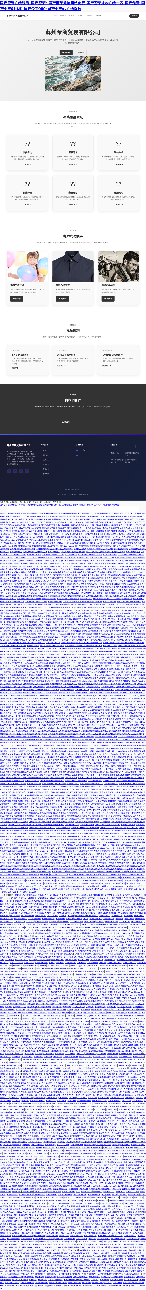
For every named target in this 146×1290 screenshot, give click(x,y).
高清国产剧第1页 (24, 534)
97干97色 (95, 1250)
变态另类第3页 (10, 598)
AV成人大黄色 (81, 1238)
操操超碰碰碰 (79, 637)
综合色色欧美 (112, 813)
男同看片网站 (110, 1115)
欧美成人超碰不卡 (65, 1194)
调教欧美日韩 (49, 742)
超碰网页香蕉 (35, 616)
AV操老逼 (122, 1174)
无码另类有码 (22, 698)
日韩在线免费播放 (95, 631)
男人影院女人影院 (131, 951)
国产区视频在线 (18, 745)
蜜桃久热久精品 (130, 1103)
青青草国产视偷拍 (111, 657)
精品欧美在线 (117, 596)
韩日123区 (29, 1112)
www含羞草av (134, 1241)
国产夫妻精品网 (54, 552)
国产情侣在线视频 (52, 695)
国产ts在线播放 (109, 607)
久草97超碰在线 (19, 1086)
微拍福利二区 (58, 554)
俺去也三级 (46, 942)
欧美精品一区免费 (47, 833)
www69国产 (48, 1030)
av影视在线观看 (120, 830)
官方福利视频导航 (134, 757)
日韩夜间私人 (124, 657)
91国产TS (119, 918)
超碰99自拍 (62, 1283)
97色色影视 (55, 971)
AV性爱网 (70, 1015)
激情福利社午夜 (88, 537)
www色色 (23, 1092)
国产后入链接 (36, 1030)
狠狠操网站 (92, 901)
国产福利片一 (108, 557)
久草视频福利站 (31, 543)
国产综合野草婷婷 (74, 1030)
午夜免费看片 (78, 725)
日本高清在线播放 (135, 830)
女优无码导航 (67, 933)
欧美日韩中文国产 (122, 707)
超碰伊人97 (68, 986)
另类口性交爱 (81, 901)
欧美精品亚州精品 (61, 540)
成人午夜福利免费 (35, 775)
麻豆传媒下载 (124, 792)
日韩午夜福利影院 (101, 924)
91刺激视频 (18, 1036)
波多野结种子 (102, 678)
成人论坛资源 (39, 1048)
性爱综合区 (63, 1098)
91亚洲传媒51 (92, 915)
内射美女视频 (64, 537)
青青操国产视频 (54, 1191)
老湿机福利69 (87, 1227)
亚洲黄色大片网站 (23, 1021)
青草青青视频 (41, 516)
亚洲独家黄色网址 (93, 1206)
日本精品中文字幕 (16, 939)
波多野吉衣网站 (96, 557)
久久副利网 (66, 1121)
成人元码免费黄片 (99, 854)
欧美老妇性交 (130, 1271)
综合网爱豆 (16, 1159)
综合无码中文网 (95, 913)
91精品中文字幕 (14, 825)
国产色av (40, 968)
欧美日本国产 (60, 1233)
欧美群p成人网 (41, 957)
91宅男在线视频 (126, 901)
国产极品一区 (92, 845)
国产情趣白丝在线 (128, 540)
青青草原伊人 (103, 1127)
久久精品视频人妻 (76, 804)
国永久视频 (114, 910)
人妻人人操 (74, 1071)
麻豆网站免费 (91, 669)
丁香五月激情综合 (34, 766)
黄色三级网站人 (101, 731)
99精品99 (107, 1009)
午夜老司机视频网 (55, 1280)
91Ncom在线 (138, 971)
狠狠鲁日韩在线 (65, 1230)
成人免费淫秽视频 (12, 1241)
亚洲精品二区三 (20, 1130)
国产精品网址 (104, 716)
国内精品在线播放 (41, 628)
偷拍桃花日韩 (124, 1218)
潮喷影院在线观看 (40, 596)
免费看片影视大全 (137, 860)
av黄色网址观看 (119, 769)
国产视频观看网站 (29, 1159)
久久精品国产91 (124, 736)
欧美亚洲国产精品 (106, 772)
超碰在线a (44, 1118)
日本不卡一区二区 (36, 731)
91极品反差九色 (136, 1001)
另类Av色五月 (137, 1030)
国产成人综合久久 (136, 936)
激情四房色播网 (78, 578)
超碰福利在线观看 (66, 713)
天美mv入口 (51, 1100)
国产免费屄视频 (138, 854)
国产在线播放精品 (75, 775)
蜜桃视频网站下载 (75, 736)
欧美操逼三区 (19, 704)
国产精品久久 (40, 915)
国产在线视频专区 (75, 763)
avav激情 (67, 1007)
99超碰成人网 (66, 1045)
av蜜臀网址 (98, 974)
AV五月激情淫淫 (124, 1033)
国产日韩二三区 (59, 634)
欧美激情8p (48, 1089)
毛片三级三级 (47, 672)
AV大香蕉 (59, 1162)
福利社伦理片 (80, 822)
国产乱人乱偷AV (62, 965)
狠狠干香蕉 (40, 1036)
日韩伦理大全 (104, 845)
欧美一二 (18, 1045)
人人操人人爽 (124, 921)
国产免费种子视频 (65, 669)
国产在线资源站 (92, 766)
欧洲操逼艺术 (118, 1147)
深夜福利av (31, 951)
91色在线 (10, 1262)
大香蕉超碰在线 (60, 1083)
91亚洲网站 (56, 933)
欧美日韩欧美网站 (19, 798)
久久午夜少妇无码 (123, 619)
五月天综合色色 (131, 713)
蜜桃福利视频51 (35, 672)
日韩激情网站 (41, 549)
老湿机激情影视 (57, 1051)
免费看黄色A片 (16, 640)
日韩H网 (42, 965)
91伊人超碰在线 (9, 1001)
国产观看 (22, 945)
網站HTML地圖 (83, 494)
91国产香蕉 (57, 1056)
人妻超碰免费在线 (22, 1039)
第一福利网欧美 (6, 622)
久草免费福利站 (43, 1065)
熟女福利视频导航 (109, 957)
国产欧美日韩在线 (132, 675)
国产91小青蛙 (117, 1024)
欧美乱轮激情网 (53, 584)
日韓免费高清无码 (66, 596)
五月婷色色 (37, 1062)
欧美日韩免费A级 (130, 1180)
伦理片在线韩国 (128, 716)
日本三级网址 (13, 566)
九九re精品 (93, 942)
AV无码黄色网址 (9, 725)
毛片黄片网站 (73, 786)
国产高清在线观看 (85, 634)
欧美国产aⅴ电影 (91, 584)
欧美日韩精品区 (90, 804)
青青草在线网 (19, 901)
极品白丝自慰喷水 (45, 819)
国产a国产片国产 (15, 792)
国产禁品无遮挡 (48, 918)
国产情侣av (38, 1056)
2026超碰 (87, 1271)
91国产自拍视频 (99, 810)
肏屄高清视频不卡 (43, 1197)
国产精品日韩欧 (101, 1051)
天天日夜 (66, 924)
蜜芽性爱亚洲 (64, 904)
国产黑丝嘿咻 (138, 1186)
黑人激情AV (130, 924)
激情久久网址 (96, 640)
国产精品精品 (88, 1285)
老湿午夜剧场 (78, 1203)
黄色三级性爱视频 (34, 798)
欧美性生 (96, 1180)
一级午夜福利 (28, 648)
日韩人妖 (59, 1238)
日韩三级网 (85, 1224)
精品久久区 (42, 1045)
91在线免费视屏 (94, 1194)
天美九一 (65, 1086)
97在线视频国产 (78, 1007)
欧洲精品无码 (21, 751)
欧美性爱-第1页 (86, 513)
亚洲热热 (122, 1071)
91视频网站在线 (49, 1142)
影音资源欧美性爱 (83, 1080)
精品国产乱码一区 (20, 736)
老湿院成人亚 (103, 669)
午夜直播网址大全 (114, 1130)
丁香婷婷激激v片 (88, 731)
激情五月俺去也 (103, 1112)
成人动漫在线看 (92, 596)
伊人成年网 (106, 1194)
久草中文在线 (17, 660)
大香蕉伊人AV (46, 927)
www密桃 (49, 968)
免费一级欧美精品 (133, 552)
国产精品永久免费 (57, 587)
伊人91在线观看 (117, 1271)
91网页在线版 (124, 1092)
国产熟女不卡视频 (35, 707)
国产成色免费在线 (71, 1280)
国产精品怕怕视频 (130, 895)
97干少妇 (66, 1092)
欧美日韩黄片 (99, 666)
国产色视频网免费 (30, 590)
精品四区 (50, 936)
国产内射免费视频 (131, 1221)
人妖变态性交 (78, 1133)
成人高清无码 (128, 616)
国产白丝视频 (95, 622)
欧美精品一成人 (21, 960)
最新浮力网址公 (85, 1056)
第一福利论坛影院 (48, 1265)
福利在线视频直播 (43, 519)
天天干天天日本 (138, 1033)
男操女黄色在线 (127, 669)
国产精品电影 (13, 1080)
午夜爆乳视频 (21, 657)
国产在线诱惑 (121, 631)
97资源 (70, 1009)
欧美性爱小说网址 (129, 731)
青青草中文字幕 (138, 666)
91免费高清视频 (31, 651)
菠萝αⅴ (51, 963)
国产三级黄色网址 (11, 807)
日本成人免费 (93, 998)
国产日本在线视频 (24, 631)
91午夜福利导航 (19, 1162)
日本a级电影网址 (117, 1098)
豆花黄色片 (9, 1039)
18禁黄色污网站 (80, 713)
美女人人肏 (113, 904)
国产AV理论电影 (80, 930)
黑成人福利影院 (52, 692)
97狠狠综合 (78, 1268)
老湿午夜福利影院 (17, 816)
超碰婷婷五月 (5, 601)
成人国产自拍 (13, 836)
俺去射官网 (96, 1027)
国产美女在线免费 (94, 648)
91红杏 (72, 1124)
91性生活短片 (122, 1018)
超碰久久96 (104, 1133)
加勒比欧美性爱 (111, 543)
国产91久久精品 (21, 637)
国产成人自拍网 (90, 1268)
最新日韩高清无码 (134, 631)
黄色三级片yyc (76, 965)
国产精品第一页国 (136, 780)
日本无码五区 (123, 1109)
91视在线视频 (102, 1083)
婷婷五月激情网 (114, 1100)
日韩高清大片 (33, 563)
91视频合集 (7, 1145)
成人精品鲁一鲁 (102, 898)
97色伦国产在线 (109, 860)
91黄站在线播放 (68, 1191)
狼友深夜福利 (75, 1103)
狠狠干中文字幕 (28, 1136)
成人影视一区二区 (57, 613)
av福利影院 (31, 898)
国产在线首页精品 (138, 687)
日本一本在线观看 (129, 625)
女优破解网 (19, 927)
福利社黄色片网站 (121, 549)
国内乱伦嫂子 (134, 563)
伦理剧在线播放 (92, 552)
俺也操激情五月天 (31, 939)
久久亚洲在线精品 (109, 648)
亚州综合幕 (30, 1009)
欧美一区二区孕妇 (129, 766)
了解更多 (26, 167)
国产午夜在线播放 (106, 789)
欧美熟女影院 (134, 549)
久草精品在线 (56, 1253)
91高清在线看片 (44, 593)
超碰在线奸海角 (16, 1033)
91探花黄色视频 (81, 1183)
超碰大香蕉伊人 (125, 904)
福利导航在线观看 (41, 792)
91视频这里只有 (9, 584)
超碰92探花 (50, 1074)
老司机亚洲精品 (89, 1200)
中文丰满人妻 (109, 1212)
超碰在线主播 (126, 722)
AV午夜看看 (56, 1086)
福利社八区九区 (43, 1224)
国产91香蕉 (69, 1051)
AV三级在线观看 (50, 731)
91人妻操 (17, 1048)
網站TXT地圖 (72, 494)
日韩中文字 (124, 1253)
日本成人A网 (65, 895)
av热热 (23, 1124)
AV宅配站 (123, 1241)
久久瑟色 (43, 1218)
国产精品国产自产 (17, 930)
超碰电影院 (16, 1191)
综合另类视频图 (89, 1156)
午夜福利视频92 (6, 557)
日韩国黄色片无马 (67, 1077)
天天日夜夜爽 (53, 1077)
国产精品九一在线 (9, 687)
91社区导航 (49, 1212)
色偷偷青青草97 (89, 1112)
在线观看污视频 (53, 1095)
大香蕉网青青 (53, 1259)
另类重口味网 (20, 1247)
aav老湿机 (101, 1053)
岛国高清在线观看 (77, 1177)
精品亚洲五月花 (112, 572)
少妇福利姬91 (94, 1221)
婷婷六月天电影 (110, 1065)
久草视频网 (52, 1209)
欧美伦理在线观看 (138, 795)
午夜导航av (92, 910)
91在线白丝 (123, 1285)
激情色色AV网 (79, 1206)
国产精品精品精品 (134, 587)
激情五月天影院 (31, 986)
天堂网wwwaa (9, 1183)
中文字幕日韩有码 (107, 1165)
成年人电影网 (99, 543)
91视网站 (18, 1212)
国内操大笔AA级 (24, 546)
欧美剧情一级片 (28, 968)
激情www (17, 1145)
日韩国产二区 (5, 766)
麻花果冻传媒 (136, 513)
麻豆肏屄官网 (67, 648)
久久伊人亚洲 (65, 1224)
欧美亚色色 (92, 1048)
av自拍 (77, 1051)
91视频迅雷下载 (12, 628)
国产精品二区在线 (58, 678)
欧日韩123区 (67, 898)
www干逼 (68, 930)
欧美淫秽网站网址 (87, 748)
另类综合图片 (8, 1045)
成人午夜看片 (128, 678)
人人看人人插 (94, 839)
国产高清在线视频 (26, 675)
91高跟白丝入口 (134, 1118)
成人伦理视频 (59, 748)
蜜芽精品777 (26, 1103)
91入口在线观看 (29, 1209)
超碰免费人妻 (31, 1285)
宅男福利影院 (98, 590)
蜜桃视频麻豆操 (95, 643)
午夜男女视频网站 (134, 807)
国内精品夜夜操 (16, 992)
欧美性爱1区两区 (119, 742)
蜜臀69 (100, 1142)
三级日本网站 (122, 622)
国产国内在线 (5, 690)
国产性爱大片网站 (98, 1074)
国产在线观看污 (84, 610)
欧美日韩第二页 (105, 596)
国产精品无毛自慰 (87, 945)
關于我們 (63, 16)
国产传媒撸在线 (16, 552)
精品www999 (16, 1118)
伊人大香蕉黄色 (11, 945)
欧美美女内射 (109, 1215)
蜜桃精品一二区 (83, 1174)
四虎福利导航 (19, 1250)
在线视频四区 (13, 560)
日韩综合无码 (21, 528)
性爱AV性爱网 (18, 1186)
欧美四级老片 (116, 716)
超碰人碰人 (129, 1203)
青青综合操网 (61, 1200)
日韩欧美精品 (114, 681)
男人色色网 (26, 1015)
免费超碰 (8, 1007)
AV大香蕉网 (88, 1162)
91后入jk (75, 1224)
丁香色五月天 (5, 648)
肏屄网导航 (97, 986)
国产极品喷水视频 (72, 651)
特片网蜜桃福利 (124, 575)
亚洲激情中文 (71, 634)
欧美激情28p (50, 1145)
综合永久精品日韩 (137, 763)
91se (78, 1191)
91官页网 (54, 1230)
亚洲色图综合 (112, 1053)
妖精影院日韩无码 (94, 549)
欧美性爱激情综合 (47, 1124)
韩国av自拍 (15, 915)
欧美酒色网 (53, 921)
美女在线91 (44, 974)
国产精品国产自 (57, 825)
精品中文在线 (34, 1106)
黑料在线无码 (79, 687)
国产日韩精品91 (95, 769)
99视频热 (51, 1218)
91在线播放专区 (41, 992)
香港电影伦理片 (102, 525)
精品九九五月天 (110, 590)
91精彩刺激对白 (6, 563)
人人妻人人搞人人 (135, 927)
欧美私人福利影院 (67, 690)
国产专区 (57, 1089)
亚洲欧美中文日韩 (50, 1244)
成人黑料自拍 (63, 731)
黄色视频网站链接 (14, 1065)
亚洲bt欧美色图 (109, 913)
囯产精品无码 (45, 563)
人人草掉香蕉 (109, 760)
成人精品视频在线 (7, 739)
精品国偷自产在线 (89, 742)
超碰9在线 (68, 1033)
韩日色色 (111, 1012)
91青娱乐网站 (38, 1127)
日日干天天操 (93, 716)
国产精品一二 (110, 666)
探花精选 (12, 1147)
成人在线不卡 (135, 1274)
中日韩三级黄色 (14, 1071)
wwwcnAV (75, 1089)
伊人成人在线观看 (12, 1083)
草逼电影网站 (52, 1112)
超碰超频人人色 (99, 1056)
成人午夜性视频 (29, 795)
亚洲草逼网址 (67, 1247)
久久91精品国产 (124, 854)
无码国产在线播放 (79, 619)
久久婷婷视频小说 (117, 924)
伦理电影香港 (127, 819)
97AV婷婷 (75, 904)
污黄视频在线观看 (85, 628)
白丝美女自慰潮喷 (19, 634)
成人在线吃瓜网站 (98, 610)
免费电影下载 (109, 613)
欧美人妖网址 (38, 531)
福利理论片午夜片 (121, 637)
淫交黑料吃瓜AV (92, 828)
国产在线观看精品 (43, 825)
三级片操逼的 (125, 1224)
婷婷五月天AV (76, 1012)
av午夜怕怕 (66, 1168)
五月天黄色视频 (9, 1153)
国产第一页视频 (129, 745)
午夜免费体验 (36, 1253)
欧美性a (59, 983)
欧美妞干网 (54, 1221)
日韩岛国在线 (121, 698)
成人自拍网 (68, 1136)
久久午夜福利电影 (113, 598)
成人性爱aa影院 (80, 648)
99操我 (77, 1142)
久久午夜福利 (116, 537)
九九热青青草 (92, 963)
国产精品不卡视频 (7, 513)
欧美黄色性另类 (83, 572)
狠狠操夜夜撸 (108, 519)
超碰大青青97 (26, 1238)
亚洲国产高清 (83, 704)
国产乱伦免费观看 (29, 640)
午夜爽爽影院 (30, 601)
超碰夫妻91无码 (18, 522)
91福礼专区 (106, 1221)
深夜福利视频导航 (125, 543)
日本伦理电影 (115, 695)
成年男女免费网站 (75, 798)
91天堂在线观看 (6, 813)
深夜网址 (57, 1285)
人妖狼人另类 (67, 1285)
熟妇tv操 (19, 1053)
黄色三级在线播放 (74, 543)
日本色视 (52, 910)
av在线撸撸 (91, 1274)
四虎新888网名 (79, 1130)
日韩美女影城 (47, 786)
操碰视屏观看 (42, 842)
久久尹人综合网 (110, 1124)
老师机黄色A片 (45, 1027)
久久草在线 (109, 1001)
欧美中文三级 (13, 860)
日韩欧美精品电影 (83, 645)
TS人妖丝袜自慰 (90, 1018)
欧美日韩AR (42, 1168)
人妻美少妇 (101, 1153)
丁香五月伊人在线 (43, 728)
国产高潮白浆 (108, 857)
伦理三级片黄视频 (138, 607)
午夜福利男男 (100, 531)
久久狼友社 (14, 1103)
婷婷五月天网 (94, 1042)
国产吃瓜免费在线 (34, 783)
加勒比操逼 (106, 1262)
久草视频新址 (119, 857)
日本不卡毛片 (111, 728)
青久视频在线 (87, 543)
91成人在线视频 (27, 1180)
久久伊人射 (128, 939)
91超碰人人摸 (72, 927)
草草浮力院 (67, 980)
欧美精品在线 (39, 643)
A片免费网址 (48, 1053)
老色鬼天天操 (107, 640)
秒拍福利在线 (74, 751)
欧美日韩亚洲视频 (118, 584)
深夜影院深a (50, 1180)
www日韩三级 (123, 1274)
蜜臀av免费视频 (77, 525)
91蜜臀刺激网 (76, 1112)
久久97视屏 (61, 1180)
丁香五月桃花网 (91, 637)
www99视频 (101, 995)
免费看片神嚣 (123, 569)
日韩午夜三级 (100, 654)
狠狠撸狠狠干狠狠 (41, 675)
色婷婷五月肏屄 (136, 1065)
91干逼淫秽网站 (129, 974)
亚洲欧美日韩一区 (64, 631)
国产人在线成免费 (70, 810)
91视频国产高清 (12, 531)
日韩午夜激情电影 (21, 845)
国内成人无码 (96, 645)
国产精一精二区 (66, 584)
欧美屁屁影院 (38, 710)
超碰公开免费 (60, 1212)
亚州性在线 (83, 1062)
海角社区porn (134, 968)
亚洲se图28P (97, 1059)
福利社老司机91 (33, 1115)
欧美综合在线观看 (78, 707)
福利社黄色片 (93, 789)
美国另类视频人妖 (34, 634)
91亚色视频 (49, 1233)
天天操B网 (19, 1168)
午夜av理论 (124, 995)
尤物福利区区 (100, 751)
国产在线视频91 (10, 631)
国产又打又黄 (22, 1156)
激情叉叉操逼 (134, 519)
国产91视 (128, 1156)
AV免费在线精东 (29, 1065)
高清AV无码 (61, 1100)
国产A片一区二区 (45, 704)
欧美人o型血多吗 (50, 707)
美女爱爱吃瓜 (105, 1189)
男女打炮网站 (43, 830)
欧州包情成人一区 (137, 1109)
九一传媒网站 (47, 1247)
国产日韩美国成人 (7, 669)
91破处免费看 (115, 1106)
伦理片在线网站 (122, 860)
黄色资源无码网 (72, 833)
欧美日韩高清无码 (136, 522)
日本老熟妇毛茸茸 (136, 1227)
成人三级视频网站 (35, 637)
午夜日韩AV (60, 936)
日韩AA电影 (85, 1171)
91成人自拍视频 (18, 625)
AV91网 (11, 907)
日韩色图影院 (87, 1109)
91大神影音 (52, 989)
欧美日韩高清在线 (115, 593)
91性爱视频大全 (37, 1145)
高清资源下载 (105, 851)
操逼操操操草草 (18, 819)
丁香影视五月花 (84, 563)
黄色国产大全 (56, 924)
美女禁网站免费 (54, 1012)
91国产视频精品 (25, 531)
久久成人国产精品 (66, 687)
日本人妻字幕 (127, 992)
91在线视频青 (40, 1250)
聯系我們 (98, 16)
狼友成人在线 (136, 1086)
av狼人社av (29, 963)
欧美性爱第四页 (48, 616)
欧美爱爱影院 (56, 607)
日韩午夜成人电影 (78, 895)
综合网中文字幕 (111, 1092)
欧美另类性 (112, 930)
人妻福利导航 (51, 631)
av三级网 (65, 1012)
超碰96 (39, 1147)
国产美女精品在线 (85, 663)
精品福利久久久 (109, 631)
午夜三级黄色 (93, 851)
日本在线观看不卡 (57, 660)
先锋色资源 (116, 1233)
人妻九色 (90, 1007)
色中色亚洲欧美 (138, 1183)
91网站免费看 (122, 913)
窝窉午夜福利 (114, 669)
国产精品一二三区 (100, 628)
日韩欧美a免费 (50, 1009)
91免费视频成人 (80, 857)
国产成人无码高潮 (45, 513)
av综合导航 (64, 921)
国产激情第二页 (20, 1177)
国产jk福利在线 (72, 657)
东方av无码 (82, 1098)
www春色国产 (104, 901)
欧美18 (94, 1171)
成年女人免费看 (44, 590)
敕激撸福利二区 (99, 634)
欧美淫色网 (128, 915)
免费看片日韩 (55, 830)
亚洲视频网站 (17, 760)
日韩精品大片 (13, 1062)
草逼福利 (140, 1130)
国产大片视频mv (109, 601)
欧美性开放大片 (59, 704)
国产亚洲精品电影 (68, 643)
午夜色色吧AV (14, 1268)
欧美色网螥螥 (39, 1235)
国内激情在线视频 (24, 687)
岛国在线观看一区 (102, 833)
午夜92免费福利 (22, 681)
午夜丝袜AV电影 (86, 1071)
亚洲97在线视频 (135, 965)
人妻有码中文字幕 (19, 593)
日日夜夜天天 (17, 690)
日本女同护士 (38, 566)
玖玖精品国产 (10, 995)
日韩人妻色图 (52, 1133)
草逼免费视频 (88, 971)
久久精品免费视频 (26, 628)
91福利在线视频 (108, 989)
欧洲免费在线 (60, 945)
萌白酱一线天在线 (96, 760)
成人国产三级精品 (72, 569)
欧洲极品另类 (40, 1112)
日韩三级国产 (8, 1247)
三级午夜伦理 (111, 965)
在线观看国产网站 (111, 783)
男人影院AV (20, 1051)
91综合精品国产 (71, 613)
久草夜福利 (32, 1259)
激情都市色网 (83, 522)
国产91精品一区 (70, 722)
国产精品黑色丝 (39, 836)
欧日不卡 (34, 1271)
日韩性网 (115, 1145)
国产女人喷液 (22, 719)
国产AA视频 (90, 1039)
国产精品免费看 (48, 528)
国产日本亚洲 (24, 804)
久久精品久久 (51, 725)
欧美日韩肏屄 (68, 822)
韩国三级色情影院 (93, 1177)
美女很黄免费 (8, 986)
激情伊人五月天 (100, 575)
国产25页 (99, 948)
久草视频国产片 (101, 1285)
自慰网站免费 (68, 942)
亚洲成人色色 (43, 895)
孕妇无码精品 (112, 763)
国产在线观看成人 (114, 810)
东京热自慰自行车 (110, 1241)
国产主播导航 (64, 575)
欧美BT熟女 (80, 948)
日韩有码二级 (117, 1262)
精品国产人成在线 (70, 663)
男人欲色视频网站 (11, 675)
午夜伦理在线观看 (53, 643)
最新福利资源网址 (9, 619)
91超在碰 (129, 1147)
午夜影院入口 (122, 936)
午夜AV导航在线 (104, 1183)
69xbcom (31, 1153)
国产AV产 (102, 1018)
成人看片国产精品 (111, 792)
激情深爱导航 (76, 531)
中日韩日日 (7, 936)
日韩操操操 (88, 965)
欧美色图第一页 (76, 1018)
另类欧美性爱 (117, 1183)
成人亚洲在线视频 (82, 690)
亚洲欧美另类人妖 (116, 1203)
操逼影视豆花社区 (60, 1189)
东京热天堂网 (125, 1083)
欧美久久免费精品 (42, 854)
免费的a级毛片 (107, 713)
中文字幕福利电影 (108, 807)
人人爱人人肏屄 (16, 1230)
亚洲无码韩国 (97, 1283)
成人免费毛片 (104, 766)
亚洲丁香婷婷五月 (26, 734)
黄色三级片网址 (74, 1083)
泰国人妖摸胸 (38, 757)
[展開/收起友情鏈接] (137, 446)
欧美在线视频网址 (59, 666)
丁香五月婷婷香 (127, 798)
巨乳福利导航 (123, 957)
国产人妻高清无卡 (135, 698)
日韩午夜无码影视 (63, 828)
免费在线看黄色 (23, 619)
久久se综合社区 (79, 1194)
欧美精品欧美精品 (9, 822)
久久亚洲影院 (81, 816)
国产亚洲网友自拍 (37, 695)
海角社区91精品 (32, 930)
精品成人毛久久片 (93, 957)
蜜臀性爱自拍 (75, 995)
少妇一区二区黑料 (117, 566)
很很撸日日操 (45, 645)
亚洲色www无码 (116, 1103)
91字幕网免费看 (136, 569)
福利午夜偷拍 (73, 1059)
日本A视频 (81, 1118)
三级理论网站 (15, 578)
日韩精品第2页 (97, 786)
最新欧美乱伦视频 (84, 698)
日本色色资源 (21, 974)
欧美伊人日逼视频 (73, 936)
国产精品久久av (27, 810)
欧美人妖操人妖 (6, 918)
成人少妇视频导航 (57, 560)
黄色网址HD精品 (37, 669)
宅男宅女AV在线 (116, 1162)
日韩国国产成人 (85, 1180)
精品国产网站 (138, 598)
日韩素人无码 (79, 1247)
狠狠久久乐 (105, 1250)
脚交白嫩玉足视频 (95, 607)
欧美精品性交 (58, 901)
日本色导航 (95, 951)
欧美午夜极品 (55, 675)
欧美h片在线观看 (15, 722)
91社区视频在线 (39, 716)
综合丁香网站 (96, 519)
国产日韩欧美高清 (119, 734)
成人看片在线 (81, 860)
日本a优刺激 (69, 1197)
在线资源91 (13, 910)
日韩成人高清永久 (35, 1142)
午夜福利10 (98, 936)
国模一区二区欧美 (7, 695)
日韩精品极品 (20, 895)
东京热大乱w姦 (87, 1086)
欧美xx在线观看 (131, 845)
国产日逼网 (36, 983)
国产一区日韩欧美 (55, 930)
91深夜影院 (108, 1045)
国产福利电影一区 (70, 519)
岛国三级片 (128, 1162)
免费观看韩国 (135, 751)
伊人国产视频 (115, 798)
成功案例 (80, 16)
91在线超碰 (29, 1109)
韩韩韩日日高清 (90, 933)
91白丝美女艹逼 (25, 742)
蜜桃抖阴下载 (15, 968)
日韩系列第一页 (94, 619)
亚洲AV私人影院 (134, 1059)
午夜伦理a (16, 1100)
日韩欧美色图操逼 (92, 534)
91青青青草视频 (50, 775)
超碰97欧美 (29, 992)
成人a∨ (22, 1203)
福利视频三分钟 (107, 939)
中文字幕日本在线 (73, 745)
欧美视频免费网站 (41, 560)
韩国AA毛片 (27, 1074)
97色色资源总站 (6, 1189)
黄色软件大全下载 (74, 666)
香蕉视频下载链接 (116, 528)
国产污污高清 (106, 816)
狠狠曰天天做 (50, 1227)
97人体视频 (99, 1265)
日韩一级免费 (122, 1121)
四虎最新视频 (22, 537)
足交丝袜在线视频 (7, 974)
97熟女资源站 (122, 1036)
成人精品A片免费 (41, 648)
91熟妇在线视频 (49, 1059)
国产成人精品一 (104, 1171)
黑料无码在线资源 (130, 833)
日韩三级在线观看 (12, 1274)
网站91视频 (57, 948)
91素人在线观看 (11, 971)
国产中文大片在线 (61, 534)
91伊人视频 (104, 1106)
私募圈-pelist (114, 453)
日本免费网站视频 (47, 745)
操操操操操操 (15, 772)
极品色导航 (17, 1209)
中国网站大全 (82, 760)
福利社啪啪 (131, 1268)
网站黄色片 (46, 1150)
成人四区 (14, 1215)
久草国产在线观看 (12, 1124)
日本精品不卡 (28, 660)
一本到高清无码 (61, 1004)
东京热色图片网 (67, 1183)
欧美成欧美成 (93, 772)
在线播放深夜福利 (134, 836)
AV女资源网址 (121, 1215)
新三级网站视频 (58, 719)
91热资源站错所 (11, 1171)
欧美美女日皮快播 (47, 1200)
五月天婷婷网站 (115, 578)
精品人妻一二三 (90, 1015)
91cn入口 (45, 1039)
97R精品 (20, 995)
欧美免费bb (97, 1271)
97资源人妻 (72, 1212)
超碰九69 (88, 1215)
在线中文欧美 (49, 757)
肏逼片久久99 (101, 1159)
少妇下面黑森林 (51, 904)
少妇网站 (132, 1285)
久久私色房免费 (84, 1027)
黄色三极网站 (85, 569)
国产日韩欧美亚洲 (11, 804)
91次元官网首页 (40, 1012)
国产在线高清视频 (60, 513)
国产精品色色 (12, 1194)
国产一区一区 (36, 789)
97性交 (123, 1197)
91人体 (119, 1089)
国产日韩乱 (16, 977)
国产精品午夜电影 (101, 581)
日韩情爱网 (4, 1230)
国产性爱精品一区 (57, 1080)
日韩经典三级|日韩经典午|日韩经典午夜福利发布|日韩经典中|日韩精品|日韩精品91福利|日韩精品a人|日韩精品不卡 (75, 874)
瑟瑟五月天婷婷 (88, 995)
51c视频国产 (94, 1189)
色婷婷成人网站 (69, 1256)
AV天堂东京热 (136, 1145)
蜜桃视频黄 (43, 1241)
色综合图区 (87, 1115)
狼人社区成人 (92, 675)
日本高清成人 (21, 851)
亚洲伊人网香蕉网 (116, 1259)
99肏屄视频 (137, 1083)
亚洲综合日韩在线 (46, 1162)
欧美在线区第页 (69, 772)
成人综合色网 (127, 810)
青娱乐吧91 (38, 1262)
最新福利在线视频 (121, 519)
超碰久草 (39, 1004)
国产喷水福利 (119, 1027)
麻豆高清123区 (44, 1121)
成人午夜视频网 (124, 778)
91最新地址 (59, 1053)
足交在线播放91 (22, 540)
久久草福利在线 (40, 1191)
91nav (90, 1212)
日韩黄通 (72, 1048)
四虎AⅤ (80, 1068)
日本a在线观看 (113, 1153)
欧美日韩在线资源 (49, 789)
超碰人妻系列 (100, 1089)
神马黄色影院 (26, 1083)
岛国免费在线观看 (60, 939)
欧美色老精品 (80, 915)
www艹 (126, 1250)
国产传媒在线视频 (130, 986)
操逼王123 (39, 1268)
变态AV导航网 (129, 1256)
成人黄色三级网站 (108, 619)
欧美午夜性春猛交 (73, 754)
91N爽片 (74, 1042)
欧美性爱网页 (34, 1165)
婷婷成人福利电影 (30, 948)
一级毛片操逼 (17, 857)
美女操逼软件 (20, 1115)
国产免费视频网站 (24, 596)
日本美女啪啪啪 (16, 1174)
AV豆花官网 (49, 1004)
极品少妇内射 (62, 598)
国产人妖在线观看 (44, 722)
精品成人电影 (106, 1042)
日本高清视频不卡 (90, 775)
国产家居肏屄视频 (123, 687)
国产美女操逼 (28, 684)
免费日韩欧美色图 (129, 537)
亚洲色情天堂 (68, 607)
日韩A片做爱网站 (114, 963)
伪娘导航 (131, 1174)
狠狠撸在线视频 (105, 734)
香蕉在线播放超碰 (38, 1274)
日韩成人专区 (122, 1177)
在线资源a (55, 1224)
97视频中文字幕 (23, 1095)
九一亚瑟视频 (12, 1106)
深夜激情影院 (50, 977)
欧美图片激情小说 (9, 828)
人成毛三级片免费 (89, 528)
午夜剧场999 (79, 1095)
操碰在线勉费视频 (132, 566)
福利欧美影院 (61, 742)
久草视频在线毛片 (112, 1224)
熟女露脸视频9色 (10, 1224)
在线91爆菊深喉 (120, 1045)
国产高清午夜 (84, 848)
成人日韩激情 (88, 736)
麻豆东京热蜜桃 (102, 1247)
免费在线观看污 (116, 1280)
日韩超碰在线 (108, 977)
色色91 (76, 898)
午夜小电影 (74, 1171)
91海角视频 (16, 1018)
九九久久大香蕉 (133, 1238)
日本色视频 (43, 1130)
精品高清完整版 (10, 801)
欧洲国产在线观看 (13, 854)
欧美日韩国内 (121, 1059)
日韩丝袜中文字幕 (117, 739)
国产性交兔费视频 (28, 778)
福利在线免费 (47, 845)
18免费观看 (35, 1039)
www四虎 (73, 939)
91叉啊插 (78, 918)
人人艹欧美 (59, 1268)
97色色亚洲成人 (110, 927)
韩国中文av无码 (43, 933)
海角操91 (139, 1098)
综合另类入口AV (39, 1015)
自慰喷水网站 (27, 1056)
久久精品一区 (129, 1244)
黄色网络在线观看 (20, 775)
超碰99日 (94, 1280)
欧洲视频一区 (5, 1186)
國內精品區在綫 (125, 971)
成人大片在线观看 (130, 851)
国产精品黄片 (102, 578)
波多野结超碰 (107, 549)
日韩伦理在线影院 (107, 725)
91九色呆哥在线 (122, 983)
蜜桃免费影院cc (99, 598)
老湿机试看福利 (90, 1235)
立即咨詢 (134, 16)
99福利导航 (29, 1277)
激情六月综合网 (45, 986)
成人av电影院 (99, 965)
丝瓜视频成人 (69, 845)
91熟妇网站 (108, 974)
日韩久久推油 (32, 1162)
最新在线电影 (28, 552)
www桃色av (139, 915)
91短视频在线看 (16, 607)
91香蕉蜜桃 (83, 1189)
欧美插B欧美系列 (19, 1004)
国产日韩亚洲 (79, 734)
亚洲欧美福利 (131, 710)
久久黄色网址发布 (83, 640)
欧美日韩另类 (28, 692)
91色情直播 (90, 1247)
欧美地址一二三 (31, 819)
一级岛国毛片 (136, 657)
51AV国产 (26, 1227)
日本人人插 (75, 1086)
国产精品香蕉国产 (79, 807)
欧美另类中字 (53, 734)
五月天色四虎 (70, 557)
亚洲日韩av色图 (13, 1197)
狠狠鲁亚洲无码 (16, 590)
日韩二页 (104, 1203)
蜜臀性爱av (15, 913)
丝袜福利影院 (12, 898)
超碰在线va (27, 1068)
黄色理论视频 (67, 974)
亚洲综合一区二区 (64, 789)
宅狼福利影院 (45, 666)
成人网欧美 (81, 963)
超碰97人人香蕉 (57, 569)
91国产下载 (21, 1153)
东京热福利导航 (111, 971)
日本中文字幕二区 (24, 575)
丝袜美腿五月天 (111, 921)
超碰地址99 (80, 907)
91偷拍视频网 (135, 983)
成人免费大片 (32, 657)
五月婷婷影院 (12, 951)
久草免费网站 (102, 1200)
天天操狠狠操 (109, 960)
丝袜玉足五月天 (11, 942)
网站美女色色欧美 (116, 1200)
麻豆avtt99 (20, 1009)
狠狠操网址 (87, 954)
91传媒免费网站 (42, 1221)
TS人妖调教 (56, 1159)
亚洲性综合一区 (10, 757)
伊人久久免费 (99, 1109)
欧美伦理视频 (88, 798)
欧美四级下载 (116, 851)
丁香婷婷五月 (61, 528)
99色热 (135, 898)
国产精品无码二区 (86, 681)
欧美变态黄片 (92, 695)
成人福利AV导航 (98, 1004)
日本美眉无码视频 (33, 786)
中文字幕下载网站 (85, 728)
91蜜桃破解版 (103, 910)
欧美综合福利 (102, 528)
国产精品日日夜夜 (115, 1209)
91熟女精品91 (88, 1012)
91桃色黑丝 (31, 895)
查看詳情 (17, 302)
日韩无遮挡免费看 (42, 1256)
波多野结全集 (126, 634)
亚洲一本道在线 (92, 1253)
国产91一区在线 (92, 734)
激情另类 (74, 1218)
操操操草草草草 (16, 613)
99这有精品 (18, 1027)
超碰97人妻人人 (129, 963)
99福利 (130, 1197)
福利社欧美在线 (80, 836)
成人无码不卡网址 (123, 989)
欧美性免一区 (126, 1186)
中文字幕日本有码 (33, 942)
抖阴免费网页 (95, 1262)
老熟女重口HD (31, 1121)
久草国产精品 (7, 842)
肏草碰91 (72, 1174)
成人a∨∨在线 (32, 1007)
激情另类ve (129, 918)
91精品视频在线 (19, 783)
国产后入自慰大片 (85, 992)
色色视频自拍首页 (116, 1156)
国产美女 (45, 998)
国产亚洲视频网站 (63, 766)
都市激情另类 (52, 1015)
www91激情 (22, 1259)
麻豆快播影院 (46, 901)
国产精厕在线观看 (74, 672)
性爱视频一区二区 (116, 1051)
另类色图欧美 (72, 1180)
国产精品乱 (134, 1165)
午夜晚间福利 (19, 842)
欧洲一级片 (81, 1256)
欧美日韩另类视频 (41, 660)
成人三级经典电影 (95, 780)
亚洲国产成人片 (34, 1092)
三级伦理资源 (129, 596)
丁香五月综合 (100, 813)
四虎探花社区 (125, 1159)
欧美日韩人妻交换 (60, 1001)
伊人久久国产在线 (122, 1080)
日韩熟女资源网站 (36, 1024)
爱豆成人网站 (57, 1033)
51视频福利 (39, 1277)
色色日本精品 (15, 1059)
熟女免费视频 (50, 1277)
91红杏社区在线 (34, 1150)
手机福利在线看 (70, 572)
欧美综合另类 (138, 1007)
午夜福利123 (74, 1001)
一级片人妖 (14, 1098)
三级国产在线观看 (74, 1233)
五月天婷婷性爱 (84, 554)
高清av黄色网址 (62, 757)
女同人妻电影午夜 (84, 854)
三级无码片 (92, 1077)
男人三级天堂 (65, 739)
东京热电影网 (62, 804)
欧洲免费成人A (81, 716)
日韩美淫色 (120, 1212)
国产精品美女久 (94, 587)
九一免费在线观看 (24, 1042)
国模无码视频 (22, 1147)
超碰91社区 (52, 1042)
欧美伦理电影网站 (39, 584)
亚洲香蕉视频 (121, 807)
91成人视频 (130, 1027)
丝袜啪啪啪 (23, 1244)
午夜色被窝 (111, 1007)
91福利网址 (115, 1136)
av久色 (80, 1145)
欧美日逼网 (76, 989)
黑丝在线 (62, 907)
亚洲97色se (29, 1189)
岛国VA (70, 968)
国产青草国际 (45, 522)
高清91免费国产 (62, 801)
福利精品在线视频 (109, 622)
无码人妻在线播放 (34, 751)
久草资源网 (25, 1030)
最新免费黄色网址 (78, 828)
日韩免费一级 (117, 839)
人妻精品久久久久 (138, 613)
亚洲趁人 (67, 1162)
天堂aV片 (112, 1121)
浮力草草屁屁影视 (135, 1062)
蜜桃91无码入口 (57, 960)
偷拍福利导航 (44, 657)
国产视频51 (75, 924)
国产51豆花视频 (43, 1051)
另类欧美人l (32, 924)
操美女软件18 (80, 910)
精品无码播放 (64, 692)
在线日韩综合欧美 (97, 848)
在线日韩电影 (24, 807)
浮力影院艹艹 (43, 1021)
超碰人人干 (4, 913)
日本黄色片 (136, 1124)
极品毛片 (134, 1230)
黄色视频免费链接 (126, 1095)
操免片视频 (37, 1089)
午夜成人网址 (81, 587)
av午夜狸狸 (103, 933)
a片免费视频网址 (84, 1100)
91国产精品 (73, 1004)
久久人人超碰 (125, 945)
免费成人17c (104, 1168)
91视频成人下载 (22, 672)
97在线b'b (140, 1024)
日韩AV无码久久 (103, 754)
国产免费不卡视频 (134, 772)
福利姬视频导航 (132, 534)
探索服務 (66, 52)
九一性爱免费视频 (70, 1056)
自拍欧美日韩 (28, 604)
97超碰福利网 (5, 1004)
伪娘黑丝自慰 (102, 1156)
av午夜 (73, 1145)
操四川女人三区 (112, 654)
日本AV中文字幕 (23, 1206)
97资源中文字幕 (89, 819)
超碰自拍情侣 (39, 1098)
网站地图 (115, 505)
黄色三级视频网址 (20, 563)
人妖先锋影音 (5, 1133)
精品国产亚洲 (82, 851)
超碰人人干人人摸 (131, 1021)
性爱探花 (29, 1262)
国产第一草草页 (39, 575)
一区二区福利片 (121, 725)
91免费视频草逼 (123, 648)
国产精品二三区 (71, 522)
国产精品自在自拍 (49, 807)
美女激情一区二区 (111, 704)
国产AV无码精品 (41, 690)
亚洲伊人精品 (24, 789)
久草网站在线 (21, 1183)
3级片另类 (79, 1215)
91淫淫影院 (124, 1145)
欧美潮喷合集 (61, 681)
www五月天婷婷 (62, 1018)
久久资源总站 (129, 1024)
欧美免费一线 (68, 948)
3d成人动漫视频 (9, 657)
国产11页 (17, 1253)
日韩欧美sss (39, 1194)
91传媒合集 (117, 1042)
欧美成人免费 (18, 965)
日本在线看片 (99, 692)
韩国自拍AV (39, 1180)
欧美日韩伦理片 (19, 622)
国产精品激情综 (92, 822)
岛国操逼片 (11, 1156)
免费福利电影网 (44, 663)
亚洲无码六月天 (128, 1106)
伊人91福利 (62, 910)
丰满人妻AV (62, 1265)
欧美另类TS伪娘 (62, 1124)
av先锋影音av (117, 1277)
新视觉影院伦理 (46, 540)
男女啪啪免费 (11, 698)
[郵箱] (21, 471)
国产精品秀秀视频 (98, 651)
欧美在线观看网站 (110, 563)
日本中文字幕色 (20, 924)
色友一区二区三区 (122, 1139)
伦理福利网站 (87, 616)
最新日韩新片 (38, 578)
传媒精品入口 (34, 540)
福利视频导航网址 (16, 1139)
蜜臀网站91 (76, 1109)
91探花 (114, 1194)
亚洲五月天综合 (110, 522)
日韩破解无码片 (14, 1127)
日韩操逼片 (90, 948)
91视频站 (69, 1142)
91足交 (36, 1068)
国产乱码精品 (102, 745)
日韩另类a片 (55, 1071)
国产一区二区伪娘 (58, 728)
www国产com (64, 1244)
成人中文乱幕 (96, 563)
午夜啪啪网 (29, 1053)
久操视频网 (37, 1238)
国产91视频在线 (134, 690)
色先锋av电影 (116, 1247)
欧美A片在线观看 (98, 1197)
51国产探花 (121, 1268)
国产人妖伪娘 (60, 1030)
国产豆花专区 (47, 736)
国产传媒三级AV (66, 954)
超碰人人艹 (18, 1189)
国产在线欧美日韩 (49, 751)
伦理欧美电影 (7, 543)
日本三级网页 (22, 822)
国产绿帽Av (53, 1186)
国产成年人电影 (61, 616)
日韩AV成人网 (135, 977)
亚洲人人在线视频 (85, 778)
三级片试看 (40, 1174)
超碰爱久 (112, 907)
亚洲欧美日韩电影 (104, 742)
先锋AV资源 (62, 1059)
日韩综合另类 (123, 563)
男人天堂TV (81, 1048)
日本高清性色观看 (41, 587)
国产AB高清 (8, 998)
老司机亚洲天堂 (60, 1036)
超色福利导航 (104, 695)
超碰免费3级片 (114, 1039)
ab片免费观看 (94, 939)
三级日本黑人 (112, 1056)
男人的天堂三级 (62, 566)
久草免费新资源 (20, 557)
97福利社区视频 (59, 927)
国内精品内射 (78, 980)
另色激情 (24, 1241)
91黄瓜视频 (31, 933)
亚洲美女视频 (48, 534)
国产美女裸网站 (6, 783)
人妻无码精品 (9, 540)
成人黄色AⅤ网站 (33, 901)
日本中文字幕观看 (72, 795)
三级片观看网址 (53, 546)
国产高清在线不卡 (117, 675)
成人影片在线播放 (79, 789)
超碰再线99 (114, 1083)
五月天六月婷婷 (71, 660)
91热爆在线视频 (41, 963)
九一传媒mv (15, 1256)
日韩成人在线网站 (115, 1244)
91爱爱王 (62, 915)
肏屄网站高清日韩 (29, 1071)
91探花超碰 (19, 986)
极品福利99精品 (80, 675)
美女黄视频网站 (74, 616)
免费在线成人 (123, 554)
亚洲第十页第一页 (32, 522)
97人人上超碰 (8, 1024)
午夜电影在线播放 (45, 622)
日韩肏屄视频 (5, 1018)
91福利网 (8, 1048)
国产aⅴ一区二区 (57, 563)
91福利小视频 (124, 1230)
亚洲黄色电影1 (60, 968)
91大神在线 (128, 1089)
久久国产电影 (47, 748)
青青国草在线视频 (57, 628)
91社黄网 (114, 901)
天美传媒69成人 (41, 1215)
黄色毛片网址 (70, 622)
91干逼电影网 (139, 910)
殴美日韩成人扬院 (108, 1177)
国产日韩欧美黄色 (80, 1230)
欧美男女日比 (60, 783)
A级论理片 (122, 1194)
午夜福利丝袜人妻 (15, 1277)
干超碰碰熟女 (83, 660)
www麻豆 (30, 921)
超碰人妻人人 (22, 1001)
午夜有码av (9, 954)
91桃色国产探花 (48, 983)
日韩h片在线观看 (28, 572)
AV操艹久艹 (127, 933)
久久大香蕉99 (32, 1086)
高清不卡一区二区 (13, 728)
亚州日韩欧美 (29, 1036)
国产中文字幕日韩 (41, 848)
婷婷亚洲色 (12, 1012)
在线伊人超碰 (8, 927)
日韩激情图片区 (66, 792)
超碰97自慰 (135, 1139)
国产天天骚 (98, 1212)
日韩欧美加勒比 (26, 848)
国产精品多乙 (67, 1165)
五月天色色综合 (82, 601)
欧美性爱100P (49, 1147)
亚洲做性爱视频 (109, 780)
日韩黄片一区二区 (78, 766)
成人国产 (105, 980)
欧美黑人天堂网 (9, 1042)
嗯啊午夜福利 (112, 575)
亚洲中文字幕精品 (20, 610)
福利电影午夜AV (75, 801)
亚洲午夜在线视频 (28, 839)
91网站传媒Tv (61, 1074)
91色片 (34, 1021)
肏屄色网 (26, 1253)
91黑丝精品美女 (56, 1271)
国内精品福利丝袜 (7, 637)
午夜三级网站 (63, 1209)
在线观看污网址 (99, 728)
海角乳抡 (78, 1150)
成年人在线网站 (44, 625)
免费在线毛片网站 (70, 590)
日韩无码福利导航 (25, 1012)
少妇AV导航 (125, 1086)
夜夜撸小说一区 (99, 540)
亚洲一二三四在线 (32, 780)
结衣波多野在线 (129, 525)
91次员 (89, 1259)
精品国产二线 (137, 681)
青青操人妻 (122, 965)
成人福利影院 (47, 851)
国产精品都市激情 (55, 601)
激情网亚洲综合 (10, 707)
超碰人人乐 (107, 1147)
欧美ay (89, 974)
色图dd (137, 1089)
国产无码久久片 (133, 816)
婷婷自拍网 (111, 1089)
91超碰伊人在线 (130, 1009)
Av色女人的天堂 (6, 704)
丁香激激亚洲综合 (77, 534)
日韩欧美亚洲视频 (115, 616)
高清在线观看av (92, 1139)
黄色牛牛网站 (90, 525)
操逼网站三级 (41, 1109)
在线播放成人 (33, 833)
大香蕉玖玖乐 (44, 1086)
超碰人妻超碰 (15, 989)
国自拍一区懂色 (63, 1145)
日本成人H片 (64, 1024)
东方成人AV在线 (106, 968)
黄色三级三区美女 (26, 560)
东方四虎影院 (116, 766)
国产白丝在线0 (20, 786)
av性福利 (4, 1095)
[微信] (9, 471)
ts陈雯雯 (30, 1250)
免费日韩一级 (20, 933)
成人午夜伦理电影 (85, 590)
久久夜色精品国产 (100, 616)
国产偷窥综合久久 (34, 554)
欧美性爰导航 (121, 1142)
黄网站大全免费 (43, 960)
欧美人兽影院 (115, 998)
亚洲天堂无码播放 (77, 1039)
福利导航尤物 (71, 728)
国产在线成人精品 (51, 637)
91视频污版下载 (67, 552)
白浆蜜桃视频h (19, 525)
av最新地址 (23, 1106)
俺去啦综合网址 (14, 1074)
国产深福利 (27, 1118)
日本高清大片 (13, 742)
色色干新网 (77, 1045)
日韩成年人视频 (88, 654)
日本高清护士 (49, 801)
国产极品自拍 (78, 584)
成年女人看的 (111, 848)
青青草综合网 (132, 760)
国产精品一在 (102, 804)
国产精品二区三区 (106, 637)
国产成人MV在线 (102, 825)
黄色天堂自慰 (7, 845)
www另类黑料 (71, 960)
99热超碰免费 (67, 1159)
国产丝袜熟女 (33, 1177)
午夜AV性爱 (77, 1162)
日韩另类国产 (32, 513)
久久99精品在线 (76, 921)
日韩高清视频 (45, 822)
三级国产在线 (117, 1021)
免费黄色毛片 (62, 775)
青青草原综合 (53, 604)
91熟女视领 (97, 1024)
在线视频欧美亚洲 (72, 825)
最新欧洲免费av (59, 813)
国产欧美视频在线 (119, 516)
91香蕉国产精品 (31, 830)
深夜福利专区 (73, 1074)
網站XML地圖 (62, 494)
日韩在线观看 (15, 810)
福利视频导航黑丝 (58, 1065)
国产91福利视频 (52, 687)
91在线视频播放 (122, 780)
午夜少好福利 (17, 957)
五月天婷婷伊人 (139, 810)
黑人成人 (51, 965)
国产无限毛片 (112, 531)
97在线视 (118, 954)
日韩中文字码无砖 (66, 637)
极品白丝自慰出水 (43, 607)
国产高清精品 (87, 672)
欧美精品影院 (86, 540)
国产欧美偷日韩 (123, 907)
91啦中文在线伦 (108, 1080)
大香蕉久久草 (131, 1133)
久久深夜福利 (8, 933)
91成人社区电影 (126, 910)
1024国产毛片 (78, 1168)
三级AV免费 (133, 1215)
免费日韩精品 (27, 716)
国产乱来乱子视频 (83, 842)
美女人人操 (73, 977)
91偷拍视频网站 (58, 1027)
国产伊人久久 (27, 1048)
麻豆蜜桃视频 (17, 684)
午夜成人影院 (13, 763)
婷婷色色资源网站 (124, 960)
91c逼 (31, 1215)
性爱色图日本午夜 (110, 1230)
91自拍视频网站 (123, 601)
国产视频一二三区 (53, 716)
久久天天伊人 (63, 1171)
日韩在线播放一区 (87, 593)
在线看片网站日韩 (128, 684)
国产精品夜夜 (71, 1262)
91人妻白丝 (90, 1244)
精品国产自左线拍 (72, 593)
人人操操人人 (51, 1048)
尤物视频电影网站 (66, 734)
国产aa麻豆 (140, 1277)
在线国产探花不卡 (126, 1004)
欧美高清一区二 (100, 763)
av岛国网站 (51, 1206)
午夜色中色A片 (112, 1004)
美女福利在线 (110, 546)
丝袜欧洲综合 (130, 980)
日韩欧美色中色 (97, 795)
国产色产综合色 (40, 552)
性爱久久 (84, 913)
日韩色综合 (71, 951)
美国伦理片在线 (22, 731)
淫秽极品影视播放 (104, 757)
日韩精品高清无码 (75, 819)
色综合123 (14, 1265)
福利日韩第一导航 (130, 801)
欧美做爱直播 (53, 1045)
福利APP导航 (27, 1191)
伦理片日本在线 (82, 643)
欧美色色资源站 (117, 942)
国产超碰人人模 (60, 543)
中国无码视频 (85, 651)
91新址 (76, 1009)
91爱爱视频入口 (70, 760)
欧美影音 (16, 1030)
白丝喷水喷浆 (69, 983)
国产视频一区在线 (133, 742)
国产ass (50, 1036)
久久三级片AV (124, 1206)
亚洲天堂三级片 (14, 678)
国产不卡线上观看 (37, 739)
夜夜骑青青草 (93, 830)
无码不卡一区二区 (99, 1100)
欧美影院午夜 (98, 1115)
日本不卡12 (85, 1009)
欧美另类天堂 (22, 828)
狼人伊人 (43, 930)
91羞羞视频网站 (8, 528)
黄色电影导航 (90, 1053)
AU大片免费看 (45, 1007)
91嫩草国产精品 (51, 1024)
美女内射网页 (41, 701)
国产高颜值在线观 (98, 684)
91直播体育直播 (84, 625)
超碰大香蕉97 (89, 1121)
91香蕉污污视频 (42, 839)
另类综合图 (57, 986)
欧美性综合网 (66, 830)
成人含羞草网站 (9, 1259)
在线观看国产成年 (46, 945)
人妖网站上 (9, 960)
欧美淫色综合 (57, 1136)
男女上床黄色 (113, 1159)
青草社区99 (17, 1068)
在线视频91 (126, 1233)
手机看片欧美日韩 (51, 537)
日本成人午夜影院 (125, 701)
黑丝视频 (66, 1089)
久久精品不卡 (137, 575)
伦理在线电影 (47, 634)
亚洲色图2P (95, 1021)
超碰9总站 (116, 1189)
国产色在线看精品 (36, 904)
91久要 (85, 918)
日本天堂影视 (38, 742)
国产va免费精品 (92, 604)
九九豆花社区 (5, 957)
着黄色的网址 (131, 789)
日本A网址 (4, 1200)
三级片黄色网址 (39, 631)
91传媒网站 (121, 1115)
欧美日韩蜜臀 (99, 1227)
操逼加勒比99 (35, 998)
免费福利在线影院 (102, 537)
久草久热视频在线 (85, 1265)
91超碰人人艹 (96, 1147)
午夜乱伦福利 (65, 604)
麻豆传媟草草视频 (32, 813)
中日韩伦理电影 (114, 819)
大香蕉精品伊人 (103, 1238)
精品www (4, 910)
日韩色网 (78, 954)
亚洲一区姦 (23, 1218)
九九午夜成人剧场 (52, 1156)
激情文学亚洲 (30, 995)
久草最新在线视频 (89, 678)
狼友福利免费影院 (19, 554)
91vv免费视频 (31, 980)
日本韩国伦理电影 (134, 516)
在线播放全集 (7, 786)
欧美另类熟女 (96, 554)
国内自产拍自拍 (136, 707)
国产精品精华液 (132, 557)
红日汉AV (46, 1092)
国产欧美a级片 (75, 540)
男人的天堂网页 (42, 954)
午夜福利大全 (45, 654)
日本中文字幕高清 (132, 739)
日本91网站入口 (96, 918)
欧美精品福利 (70, 816)
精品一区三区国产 (43, 754)
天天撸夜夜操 (137, 1159)
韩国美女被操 (109, 1059)
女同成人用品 (56, 610)
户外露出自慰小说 (95, 1124)
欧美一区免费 (81, 695)
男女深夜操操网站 (89, 754)
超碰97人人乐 (87, 924)
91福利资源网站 (55, 1068)
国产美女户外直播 (55, 772)
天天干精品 (39, 1018)
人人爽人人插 (26, 578)
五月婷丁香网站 (88, 813)
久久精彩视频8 (35, 845)
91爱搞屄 (140, 954)
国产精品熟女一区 (75, 1200)
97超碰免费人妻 (114, 992)
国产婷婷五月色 (96, 983)
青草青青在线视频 (98, 625)
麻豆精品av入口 (60, 672)
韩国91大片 (25, 1080)
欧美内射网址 (81, 772)
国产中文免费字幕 (106, 830)
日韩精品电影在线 (70, 701)
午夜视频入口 (19, 921)
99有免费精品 (100, 1071)
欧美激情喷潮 (127, 748)
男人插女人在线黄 (19, 863)
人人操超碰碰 (76, 1156)
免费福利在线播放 (38, 546)
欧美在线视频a (132, 828)
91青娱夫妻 (75, 1221)
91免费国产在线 (135, 813)
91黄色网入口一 (134, 1142)
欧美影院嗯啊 (106, 516)
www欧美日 (57, 1007)
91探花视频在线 (94, 816)
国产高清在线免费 (41, 684)
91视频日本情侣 (91, 1168)
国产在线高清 (53, 857)
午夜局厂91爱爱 (112, 945)
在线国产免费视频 (97, 572)
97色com (48, 1056)
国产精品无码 (9, 672)
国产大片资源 (9, 751)
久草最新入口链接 (114, 719)
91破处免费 (68, 1150)
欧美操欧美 (137, 1224)
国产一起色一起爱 (17, 654)
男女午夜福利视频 (128, 695)
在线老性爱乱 (79, 1139)
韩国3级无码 (84, 1280)
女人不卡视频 (107, 769)
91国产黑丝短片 (41, 1283)
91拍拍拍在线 (29, 1221)
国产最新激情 (45, 719)
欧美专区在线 (15, 572)
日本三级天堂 (38, 713)
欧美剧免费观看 (100, 992)
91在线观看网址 (11, 1244)
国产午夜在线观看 (81, 839)
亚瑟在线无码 (129, 839)
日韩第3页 (94, 968)
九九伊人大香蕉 (44, 951)
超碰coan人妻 (42, 1153)
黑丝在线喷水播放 (101, 1162)
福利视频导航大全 (93, 980)
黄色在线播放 (64, 710)
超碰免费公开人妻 (45, 816)
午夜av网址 (51, 1174)
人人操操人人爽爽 (88, 1142)
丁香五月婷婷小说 (72, 719)
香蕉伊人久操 (103, 1098)
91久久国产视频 (97, 560)
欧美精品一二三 (110, 560)
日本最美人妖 (53, 690)
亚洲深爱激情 (97, 1001)
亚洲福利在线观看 (114, 801)
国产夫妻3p (129, 1098)
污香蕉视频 (72, 1036)
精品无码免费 (39, 692)
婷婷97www (131, 1168)
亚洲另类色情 (34, 907)
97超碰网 (32, 1183)
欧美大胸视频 (109, 786)
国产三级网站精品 (56, 1215)
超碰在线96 (64, 1235)
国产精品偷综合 (76, 1235)
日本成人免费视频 (113, 684)
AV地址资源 (23, 971)
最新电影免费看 (40, 860)
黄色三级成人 (34, 698)
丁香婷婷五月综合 (70, 684)
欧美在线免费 (83, 613)
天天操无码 (140, 1189)
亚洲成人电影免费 (38, 1206)
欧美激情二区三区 (124, 848)
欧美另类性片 (114, 581)
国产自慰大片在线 (80, 1277)
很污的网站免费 (115, 748)
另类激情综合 (136, 648)
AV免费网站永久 (122, 1165)
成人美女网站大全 (82, 546)
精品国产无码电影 (89, 745)
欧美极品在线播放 (29, 722)
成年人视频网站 (94, 713)
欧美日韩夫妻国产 (45, 1285)
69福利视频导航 (86, 904)
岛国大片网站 (124, 513)
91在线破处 (18, 1221)
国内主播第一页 (31, 816)
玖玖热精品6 (128, 1042)
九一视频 (32, 960)
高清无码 (26, 1145)
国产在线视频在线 (40, 772)
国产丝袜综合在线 (38, 1095)
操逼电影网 (7, 1109)
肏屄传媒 (76, 1127)
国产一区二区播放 (108, 836)
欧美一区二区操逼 (110, 645)
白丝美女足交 (136, 1253)
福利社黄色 (9, 1115)
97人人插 (130, 1112)
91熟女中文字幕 (96, 1062)
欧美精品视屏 (87, 666)
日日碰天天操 (26, 710)
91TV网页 (17, 936)
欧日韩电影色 (49, 681)
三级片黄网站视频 (123, 795)
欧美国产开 (113, 1285)
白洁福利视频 (52, 1274)
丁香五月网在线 (6, 645)
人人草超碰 (134, 995)
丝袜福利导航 (112, 854)
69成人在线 (88, 1150)
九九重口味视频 (93, 895)
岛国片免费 (53, 1153)
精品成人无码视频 (9, 748)
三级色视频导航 (75, 757)
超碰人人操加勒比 (136, 560)
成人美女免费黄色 (40, 910)
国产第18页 (42, 1203)
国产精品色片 (58, 780)
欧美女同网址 (97, 783)
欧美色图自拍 (30, 516)
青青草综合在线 (71, 625)
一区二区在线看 (104, 584)
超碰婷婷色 (127, 1247)
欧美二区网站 (27, 792)
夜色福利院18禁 (68, 716)
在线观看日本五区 (19, 1150)
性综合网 (81, 957)
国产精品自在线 (35, 828)
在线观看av (80, 1253)
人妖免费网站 (137, 1100)
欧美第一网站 (70, 587)
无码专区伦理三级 (118, 1238)
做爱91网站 (53, 1130)
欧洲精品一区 (5, 857)
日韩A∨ (38, 1189)
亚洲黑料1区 (87, 1103)
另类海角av (27, 1059)
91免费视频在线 (125, 1053)
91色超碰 (97, 1036)
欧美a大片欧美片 (49, 766)
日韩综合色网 (136, 1074)
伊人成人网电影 (13, 1233)
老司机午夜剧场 (121, 977)
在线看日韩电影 (40, 734)
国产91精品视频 (135, 651)
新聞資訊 (89, 16)
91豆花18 (92, 1183)
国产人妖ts (138, 1197)
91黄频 (36, 1118)
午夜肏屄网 (37, 1059)
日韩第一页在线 (80, 607)
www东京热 (33, 1130)
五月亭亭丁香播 (130, 593)
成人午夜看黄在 (52, 836)
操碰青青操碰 (53, 596)
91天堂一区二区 (89, 739)
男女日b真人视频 (83, 622)
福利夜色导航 (27, 1018)
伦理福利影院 (124, 1074)
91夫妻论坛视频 (43, 1159)
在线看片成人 (28, 587)
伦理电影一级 (114, 825)
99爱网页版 (56, 1121)
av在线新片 (78, 933)
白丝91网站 (43, 1271)
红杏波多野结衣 (97, 1065)
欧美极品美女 (111, 651)
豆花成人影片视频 (31, 1200)
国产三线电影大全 (129, 1048)
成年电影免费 (20, 513)
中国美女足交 (105, 604)
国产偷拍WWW (83, 951)
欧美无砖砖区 (38, 977)
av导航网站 (105, 1277)
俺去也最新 (116, 895)
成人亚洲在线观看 (72, 748)
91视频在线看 (132, 1115)
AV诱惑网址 (77, 1271)
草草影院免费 (101, 930)
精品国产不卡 (54, 792)
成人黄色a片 (64, 1186)
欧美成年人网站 (18, 516)
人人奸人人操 (121, 836)
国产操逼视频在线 (124, 948)
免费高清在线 (58, 816)
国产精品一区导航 (43, 569)
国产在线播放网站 (57, 657)
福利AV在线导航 (70, 957)
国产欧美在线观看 (52, 739)
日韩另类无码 (18, 813)
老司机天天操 (51, 804)
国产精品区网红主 (74, 528)
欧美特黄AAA (133, 1194)
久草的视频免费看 (113, 625)
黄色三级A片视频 (60, 763)
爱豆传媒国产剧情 (98, 842)
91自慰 (5, 989)
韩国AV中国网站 (11, 983)
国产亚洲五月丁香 (58, 654)
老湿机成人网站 (14, 1089)
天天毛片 (52, 1283)
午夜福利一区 (114, 672)
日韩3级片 (7, 1030)
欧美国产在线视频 (115, 678)
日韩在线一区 (49, 531)
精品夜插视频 (81, 845)
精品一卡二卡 (120, 828)
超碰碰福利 (73, 1189)
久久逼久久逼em (32, 927)
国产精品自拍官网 (99, 1209)
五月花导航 (16, 1235)
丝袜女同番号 (98, 513)
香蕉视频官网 (129, 1277)
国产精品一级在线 (19, 766)
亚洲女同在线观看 (136, 643)
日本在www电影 (29, 1212)
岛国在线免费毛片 (55, 810)
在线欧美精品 (59, 557)
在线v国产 (16, 1056)
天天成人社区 (17, 1133)
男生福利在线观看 (36, 537)
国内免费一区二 (41, 810)
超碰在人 (67, 1106)
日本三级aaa (8, 1212)
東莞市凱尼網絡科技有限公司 (117, 461)
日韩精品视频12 (129, 954)
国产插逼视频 (96, 1009)
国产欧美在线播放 (45, 640)
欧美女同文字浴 (25, 836)
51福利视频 (133, 1068)
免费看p (6, 948)
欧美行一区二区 (37, 801)
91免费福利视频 (101, 593)
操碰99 (54, 995)
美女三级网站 (36, 807)
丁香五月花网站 (126, 581)
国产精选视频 (126, 598)
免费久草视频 (85, 786)
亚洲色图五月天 (18, 601)
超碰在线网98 (84, 927)
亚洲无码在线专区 (80, 792)
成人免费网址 (76, 692)
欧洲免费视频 (120, 557)
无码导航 (70, 1065)
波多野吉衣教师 (80, 549)
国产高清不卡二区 (26, 860)
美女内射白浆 (5, 1068)
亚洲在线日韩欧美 (43, 795)
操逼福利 (90, 1159)
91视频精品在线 (79, 669)
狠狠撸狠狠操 (102, 819)
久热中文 (91, 930)
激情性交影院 (17, 604)
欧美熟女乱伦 (51, 619)
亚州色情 (67, 1271)
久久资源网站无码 (31, 1033)
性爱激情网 (137, 1053)
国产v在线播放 (86, 783)
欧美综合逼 (9, 904)
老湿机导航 (54, 895)
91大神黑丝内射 (14, 569)
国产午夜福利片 (48, 783)
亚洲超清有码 (51, 1194)
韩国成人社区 (81, 1077)
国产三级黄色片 (18, 651)
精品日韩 (84, 1221)
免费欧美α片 (24, 763)
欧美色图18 (75, 1153)
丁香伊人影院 (126, 1136)
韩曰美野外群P (108, 1180)
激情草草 (20, 1121)
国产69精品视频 (107, 660)
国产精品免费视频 (57, 854)
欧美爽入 (42, 1133)
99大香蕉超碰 (136, 921)
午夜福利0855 (21, 907)
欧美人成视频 (91, 710)
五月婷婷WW (101, 1244)
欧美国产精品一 (64, 707)
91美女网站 (49, 1268)
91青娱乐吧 (86, 1209)
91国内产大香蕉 (64, 989)
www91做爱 (56, 998)
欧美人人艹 (42, 1209)
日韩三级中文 (104, 915)
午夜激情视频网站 (133, 1212)
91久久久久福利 (41, 572)
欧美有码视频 (72, 681)
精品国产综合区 (84, 684)
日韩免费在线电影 (110, 554)
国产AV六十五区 (14, 716)
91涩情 (33, 1080)
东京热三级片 (28, 857)
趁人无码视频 (112, 569)
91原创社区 (104, 1253)
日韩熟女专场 (96, 927)
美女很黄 (39, 1233)
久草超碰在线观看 (70, 610)
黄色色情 (65, 1039)
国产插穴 (134, 1080)
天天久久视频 (47, 1083)
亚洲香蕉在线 (60, 833)
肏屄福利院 (62, 1048)
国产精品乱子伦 (129, 1130)
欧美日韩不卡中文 (11, 734)
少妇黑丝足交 (111, 1109)
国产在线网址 (61, 1147)
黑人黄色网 (111, 1268)
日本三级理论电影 (118, 822)
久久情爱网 (69, 1215)
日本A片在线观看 (91, 1136)
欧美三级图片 (53, 516)
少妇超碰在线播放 (56, 1118)
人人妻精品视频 (57, 522)
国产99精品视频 (130, 804)
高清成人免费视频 (123, 613)
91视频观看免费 (56, 684)
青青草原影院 (43, 971)
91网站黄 (22, 951)
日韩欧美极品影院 (49, 598)
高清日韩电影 (62, 751)
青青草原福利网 (13, 1180)
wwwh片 (3, 939)
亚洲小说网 (8, 901)
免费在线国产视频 (97, 546)
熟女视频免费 (5, 1280)
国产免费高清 (77, 739)
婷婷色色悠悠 (84, 1004)
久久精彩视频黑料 (116, 804)
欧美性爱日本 (12, 1218)
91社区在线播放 (134, 1012)
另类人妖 (6, 977)
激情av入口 (127, 1283)
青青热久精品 (104, 942)
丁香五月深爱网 (69, 601)
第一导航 (79, 1015)
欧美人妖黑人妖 (56, 839)
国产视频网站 (51, 1103)
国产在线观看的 (46, 557)
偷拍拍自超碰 (116, 1250)
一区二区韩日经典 (28, 1233)
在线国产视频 (57, 1197)
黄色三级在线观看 (127, 654)
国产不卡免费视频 (67, 842)
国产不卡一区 (58, 640)
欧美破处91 (87, 1186)
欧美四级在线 (47, 554)
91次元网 (72, 1098)
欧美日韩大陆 (122, 546)
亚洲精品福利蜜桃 (73, 678)
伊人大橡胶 (104, 998)
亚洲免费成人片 (9, 1206)
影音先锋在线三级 (88, 1153)
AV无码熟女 (140, 918)
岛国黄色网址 (76, 537)
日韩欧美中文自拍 (26, 1194)
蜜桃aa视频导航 (21, 904)
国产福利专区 (73, 513)
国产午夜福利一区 (106, 552)
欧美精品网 (103, 907)
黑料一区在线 (5, 593)
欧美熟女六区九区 (56, 848)
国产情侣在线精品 (111, 513)
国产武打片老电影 (87, 833)
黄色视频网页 (79, 1274)
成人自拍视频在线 (95, 857)
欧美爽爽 (57, 1247)
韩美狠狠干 (95, 1233)
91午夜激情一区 (80, 516)
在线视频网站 (57, 519)
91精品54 (44, 1068)
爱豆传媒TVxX (120, 1118)
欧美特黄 (74, 1250)
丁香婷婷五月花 (128, 578)
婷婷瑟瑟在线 (16, 948)
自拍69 (41, 1212)
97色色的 (100, 921)
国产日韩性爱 (22, 598)
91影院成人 (33, 1001)
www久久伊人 (122, 1227)
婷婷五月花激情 (95, 1230)
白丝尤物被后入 (83, 1241)
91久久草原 (87, 1045)
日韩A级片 (59, 913)
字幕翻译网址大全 (91, 725)
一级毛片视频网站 (20, 833)
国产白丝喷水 (127, 754)
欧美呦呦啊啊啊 (65, 1130)
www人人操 (115, 1068)
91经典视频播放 (95, 977)
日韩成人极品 (26, 772)
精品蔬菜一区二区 (81, 968)
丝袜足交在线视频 (131, 1280)
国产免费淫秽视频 (102, 798)
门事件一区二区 (135, 622)
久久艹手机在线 (97, 1174)
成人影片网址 (136, 778)
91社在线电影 (10, 1271)
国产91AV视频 (52, 1235)
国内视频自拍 (57, 822)
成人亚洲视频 (13, 643)
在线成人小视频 (94, 807)
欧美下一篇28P (131, 1051)
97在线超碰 (122, 927)
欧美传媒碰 (139, 1015)
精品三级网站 (70, 1118)
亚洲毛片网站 (32, 945)
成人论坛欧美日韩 (58, 951)
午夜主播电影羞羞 (108, 587)
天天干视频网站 (135, 1177)
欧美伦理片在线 (14, 754)
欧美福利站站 (11, 713)
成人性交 (108, 1283)
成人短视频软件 (125, 783)
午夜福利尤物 (43, 898)
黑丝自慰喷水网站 (118, 710)
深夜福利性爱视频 (74, 581)
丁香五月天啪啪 (6, 525)
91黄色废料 (25, 1274)
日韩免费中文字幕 (51, 710)
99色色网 (118, 974)
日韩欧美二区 (109, 795)
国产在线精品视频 (32, 745)
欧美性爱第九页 (74, 1147)
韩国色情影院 (130, 1200)
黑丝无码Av (106, 1233)
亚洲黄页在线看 (6, 1221)
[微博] (15, 471)
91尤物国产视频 (64, 1109)
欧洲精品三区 (5, 798)
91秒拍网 (36, 1139)
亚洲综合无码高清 (69, 769)
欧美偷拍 (33, 971)
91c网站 (71, 915)
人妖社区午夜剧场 (117, 1168)
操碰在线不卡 (120, 760)
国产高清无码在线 (57, 651)
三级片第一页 (96, 701)
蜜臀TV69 (78, 1136)
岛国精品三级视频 (26, 643)
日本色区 (118, 939)
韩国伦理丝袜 (101, 1121)
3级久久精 (86, 1147)
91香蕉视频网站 (10, 575)
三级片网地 (126, 1100)
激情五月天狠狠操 (132, 640)
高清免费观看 (123, 813)
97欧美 (21, 1224)
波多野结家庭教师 (96, 522)
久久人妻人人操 (26, 910)
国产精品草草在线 (119, 1077)
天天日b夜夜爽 (73, 945)
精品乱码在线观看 (134, 584)
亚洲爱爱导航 (104, 1136)
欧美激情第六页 (116, 833)
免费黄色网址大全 (12, 1283)
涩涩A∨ (122, 1265)
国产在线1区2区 (95, 601)
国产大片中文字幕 (55, 957)
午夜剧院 (46, 1253)
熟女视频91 (45, 1165)
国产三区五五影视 (112, 692)
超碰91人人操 (39, 936)
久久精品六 (57, 1106)
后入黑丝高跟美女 (103, 1145)
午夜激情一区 (137, 960)
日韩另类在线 (88, 763)
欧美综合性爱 (108, 986)
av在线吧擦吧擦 (57, 593)
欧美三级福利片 (86, 598)
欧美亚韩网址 (137, 610)
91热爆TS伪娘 (138, 1056)
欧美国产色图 (47, 763)
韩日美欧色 (86, 986)
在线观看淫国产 (78, 1244)
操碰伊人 (77, 986)
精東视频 (68, 1268)
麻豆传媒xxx (5, 1159)
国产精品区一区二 (126, 704)
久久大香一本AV (16, 1200)
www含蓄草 (129, 1015)
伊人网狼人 (123, 930)
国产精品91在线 (132, 604)
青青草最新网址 (103, 710)
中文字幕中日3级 (115, 1150)
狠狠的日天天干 (127, 1127)
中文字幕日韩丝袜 (32, 654)
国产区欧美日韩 (89, 801)
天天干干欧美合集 (19, 1142)
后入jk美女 (70, 1021)
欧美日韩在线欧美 (78, 710)
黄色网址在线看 (46, 813)
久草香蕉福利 (38, 1074)
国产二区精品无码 (24, 757)
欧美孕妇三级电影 (136, 637)
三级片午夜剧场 (87, 1051)
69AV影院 (7, 1150)
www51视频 (57, 942)
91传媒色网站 (75, 1209)
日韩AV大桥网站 (33, 1247)
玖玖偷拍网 (64, 1156)
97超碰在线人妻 (101, 904)
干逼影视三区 (123, 651)
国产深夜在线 (9, 681)
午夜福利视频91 (31, 965)
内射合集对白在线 (38, 619)
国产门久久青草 (98, 722)
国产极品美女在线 (24, 713)
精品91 (83, 1127)
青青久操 (118, 1180)
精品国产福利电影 (15, 587)
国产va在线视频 (121, 690)
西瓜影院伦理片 (112, 610)
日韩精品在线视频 (87, 825)
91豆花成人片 (27, 936)
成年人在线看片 (41, 760)
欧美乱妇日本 (13, 789)
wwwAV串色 (62, 1174)
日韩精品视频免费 (115, 663)
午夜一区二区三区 (129, 719)
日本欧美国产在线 (36, 1156)
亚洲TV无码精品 (82, 1021)
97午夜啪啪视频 (27, 915)
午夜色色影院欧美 (64, 1115)
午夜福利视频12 (34, 736)
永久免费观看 (101, 801)
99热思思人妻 (110, 1033)
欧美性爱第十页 (34, 598)
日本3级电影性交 (38, 1171)
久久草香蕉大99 (30, 1045)
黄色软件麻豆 (94, 660)
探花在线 (102, 963)
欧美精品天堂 (82, 769)
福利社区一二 (112, 751)
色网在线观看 (56, 1256)
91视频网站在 (79, 974)
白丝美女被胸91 (137, 907)
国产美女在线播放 (133, 822)
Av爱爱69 (136, 948)
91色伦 (102, 1139)
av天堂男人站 (137, 989)
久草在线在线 (74, 731)
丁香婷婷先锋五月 (34, 528)
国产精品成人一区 (34, 851)
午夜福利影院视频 (33, 525)
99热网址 (80, 1053)
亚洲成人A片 (8, 1250)
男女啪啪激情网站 (67, 695)
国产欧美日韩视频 (66, 836)
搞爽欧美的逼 (123, 522)
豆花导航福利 (77, 1092)
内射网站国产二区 (87, 898)
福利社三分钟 (80, 1159)
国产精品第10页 (83, 557)
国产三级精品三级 (48, 525)
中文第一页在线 (57, 625)
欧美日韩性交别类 (83, 560)
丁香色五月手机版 (117, 1133)
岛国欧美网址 (49, 566)
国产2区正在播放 (85, 657)
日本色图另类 (117, 915)
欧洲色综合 (42, 980)
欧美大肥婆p (8, 1253)
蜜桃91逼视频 (89, 1145)
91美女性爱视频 (96, 690)
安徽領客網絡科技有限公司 (132, 461)
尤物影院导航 (101, 1039)
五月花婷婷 (47, 1189)
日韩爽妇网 (7, 1209)
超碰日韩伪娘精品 (83, 1197)
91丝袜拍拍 (52, 1109)
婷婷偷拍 (44, 1177)
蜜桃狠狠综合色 (35, 1244)
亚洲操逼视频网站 (37, 1100)
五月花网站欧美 (99, 778)
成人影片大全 (119, 640)
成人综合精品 (105, 822)
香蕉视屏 (31, 954)
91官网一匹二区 (21, 1165)
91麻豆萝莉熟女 (112, 1197)
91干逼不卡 (81, 998)
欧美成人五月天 (69, 860)
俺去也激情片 (20, 954)
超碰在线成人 (33, 974)
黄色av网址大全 (57, 645)
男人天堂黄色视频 (56, 760)
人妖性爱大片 (41, 989)
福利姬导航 (69, 1080)
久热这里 (14, 1092)
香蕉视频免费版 (136, 792)
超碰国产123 (106, 895)
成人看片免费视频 (58, 754)
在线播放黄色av (114, 731)
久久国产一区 (70, 963)
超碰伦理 (10, 1051)
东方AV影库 (8, 1130)
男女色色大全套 (111, 1030)
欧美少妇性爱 (68, 839)
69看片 (32, 1147)
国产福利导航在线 (92, 1203)
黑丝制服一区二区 (66, 857)
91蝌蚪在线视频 (6, 610)
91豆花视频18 (44, 924)
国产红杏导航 (85, 1059)
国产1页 (11, 1021)
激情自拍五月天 (71, 778)
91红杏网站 (42, 1259)
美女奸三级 (92, 1098)
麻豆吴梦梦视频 (13, 1238)
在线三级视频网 (39, 687)
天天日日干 (129, 942)
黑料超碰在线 (120, 660)
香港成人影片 (123, 560)
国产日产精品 (73, 598)
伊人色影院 (126, 898)
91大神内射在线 (84, 701)
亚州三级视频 (30, 1168)
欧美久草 (124, 1068)
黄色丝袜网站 (56, 1139)
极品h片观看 (27, 1089)
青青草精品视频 (29, 607)
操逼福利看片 (56, 590)
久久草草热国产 (34, 918)
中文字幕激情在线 (65, 725)
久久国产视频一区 (74, 813)
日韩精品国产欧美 (82, 1065)
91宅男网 (47, 1262)
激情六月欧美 (87, 581)
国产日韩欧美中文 (96, 704)
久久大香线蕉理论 (99, 569)
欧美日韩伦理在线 (36, 681)
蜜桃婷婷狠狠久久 (81, 1165)
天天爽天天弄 (62, 1062)
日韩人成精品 (62, 1227)
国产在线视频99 (122, 643)
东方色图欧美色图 (17, 701)
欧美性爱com (86, 1191)
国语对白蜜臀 (96, 1241)
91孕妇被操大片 (14, 1015)
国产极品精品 (47, 798)
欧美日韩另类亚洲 (48, 1115)
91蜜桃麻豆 (114, 1253)
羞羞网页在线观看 (60, 819)
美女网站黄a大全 (132, 775)
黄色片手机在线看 (64, 807)
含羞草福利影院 (43, 995)
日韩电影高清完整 (28, 1197)
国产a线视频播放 (13, 848)
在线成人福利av (44, 948)
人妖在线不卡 (120, 786)
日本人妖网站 (91, 578)
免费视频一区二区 (39, 769)
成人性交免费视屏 (66, 1274)
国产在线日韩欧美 (101, 672)
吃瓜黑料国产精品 (78, 604)
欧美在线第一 (58, 622)
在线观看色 (65, 1259)
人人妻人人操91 (132, 1191)
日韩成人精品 (104, 675)
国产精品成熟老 (23, 748)
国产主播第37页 (48, 828)
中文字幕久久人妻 (129, 998)
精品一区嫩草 (70, 780)
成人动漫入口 (85, 795)
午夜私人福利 (112, 1071)
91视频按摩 (100, 945)
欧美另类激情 (41, 601)
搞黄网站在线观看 (113, 842)
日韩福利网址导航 (130, 1150)
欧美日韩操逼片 (20, 918)
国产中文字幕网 (31, 704)
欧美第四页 (98, 1215)
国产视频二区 (58, 845)
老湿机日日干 (59, 698)
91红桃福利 (4, 1059)
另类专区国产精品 (117, 845)
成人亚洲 (28, 1139)
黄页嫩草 (36, 1083)
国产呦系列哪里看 (21, 998)
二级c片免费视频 (134, 769)
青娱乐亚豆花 (108, 1191)
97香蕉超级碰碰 (108, 707)
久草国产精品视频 (64, 1277)
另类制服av (83, 977)
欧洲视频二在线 (33, 666)
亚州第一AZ (70, 901)
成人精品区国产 (20, 666)
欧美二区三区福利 (74, 742)
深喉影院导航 (111, 736)
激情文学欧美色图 (56, 572)
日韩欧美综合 (71, 704)
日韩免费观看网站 (108, 687)
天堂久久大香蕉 (74, 1283)
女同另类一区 (22, 707)
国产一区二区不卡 (38, 804)
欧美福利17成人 (46, 698)
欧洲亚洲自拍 (56, 663)
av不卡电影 (72, 1265)
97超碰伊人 (98, 1045)
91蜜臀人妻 (4, 1033)
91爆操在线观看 (31, 625)
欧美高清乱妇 (30, 701)
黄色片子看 (82, 1212)
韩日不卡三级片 (87, 1089)
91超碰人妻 (99, 971)
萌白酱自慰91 (74, 1227)
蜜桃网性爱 (16, 1280)
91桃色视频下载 (124, 590)
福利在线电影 (19, 543)
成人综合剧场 (121, 1012)
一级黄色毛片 (70, 854)
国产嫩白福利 (126, 681)
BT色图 (22, 942)
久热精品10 (85, 1074)
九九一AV (53, 1177)
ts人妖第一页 (62, 977)
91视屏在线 (20, 1285)
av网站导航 (49, 913)
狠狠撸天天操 (123, 1065)
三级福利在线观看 (133, 786)
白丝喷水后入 (42, 1080)
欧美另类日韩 (87, 575)
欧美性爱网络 (83, 960)
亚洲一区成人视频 (38, 725)
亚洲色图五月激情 (122, 1001)
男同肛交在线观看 (72, 913)
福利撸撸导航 (93, 1106)
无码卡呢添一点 (33, 1265)
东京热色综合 (71, 1027)
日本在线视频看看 (17, 830)
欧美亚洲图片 (108, 690)
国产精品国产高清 (100, 663)
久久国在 (110, 1139)
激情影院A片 (10, 1053)
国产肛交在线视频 (68, 1241)
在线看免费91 (84, 1250)
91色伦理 (136, 904)
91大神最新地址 (100, 1086)
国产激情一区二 (8, 731)
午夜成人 (12, 1095)
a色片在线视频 (29, 760)
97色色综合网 (94, 1277)
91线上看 (31, 1004)
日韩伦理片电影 (101, 748)
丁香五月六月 (97, 698)
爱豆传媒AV (82, 939)
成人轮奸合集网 (130, 1235)
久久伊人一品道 (124, 1124)
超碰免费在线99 (96, 960)
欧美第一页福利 (23, 801)
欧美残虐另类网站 (100, 1103)
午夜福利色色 (133, 546)
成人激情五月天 (16, 663)
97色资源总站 (87, 936)
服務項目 (72, 16)
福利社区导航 (112, 995)
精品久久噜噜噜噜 (131, 1262)
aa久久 (85, 989)
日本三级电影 (33, 610)
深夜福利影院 (106, 839)
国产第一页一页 (94, 836)
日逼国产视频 (117, 1171)
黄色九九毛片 (51, 1171)
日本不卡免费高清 (23, 725)
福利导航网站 (87, 692)
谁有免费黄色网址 (118, 604)
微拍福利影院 (70, 645)
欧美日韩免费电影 (22, 695)
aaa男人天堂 (55, 1039)
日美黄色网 (49, 1018)
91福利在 (61, 1142)
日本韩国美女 (70, 851)
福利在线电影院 (40, 857)
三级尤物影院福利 (57, 778)
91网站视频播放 (49, 1062)
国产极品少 (112, 1206)
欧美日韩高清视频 (63, 531)
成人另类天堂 (107, 951)
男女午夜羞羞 (36, 748)
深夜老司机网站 (31, 1186)
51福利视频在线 (38, 1103)
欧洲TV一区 (115, 1127)
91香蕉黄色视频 (84, 519)
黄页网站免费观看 (28, 569)
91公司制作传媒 (27, 1256)
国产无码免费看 (8, 851)
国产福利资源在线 (66, 516)
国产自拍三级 (5, 1191)
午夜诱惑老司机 (109, 1036)
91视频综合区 (105, 1256)
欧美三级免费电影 (57, 1021)
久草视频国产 (45, 1033)
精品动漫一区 (22, 581)
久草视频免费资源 (22, 739)
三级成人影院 (111, 778)
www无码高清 (91, 907)
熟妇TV (71, 910)
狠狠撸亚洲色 (43, 613)
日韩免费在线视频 (46, 543)
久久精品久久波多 (124, 1007)
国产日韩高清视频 (79, 631)
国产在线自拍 (121, 587)
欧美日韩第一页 (6, 1036)
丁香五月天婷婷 (50, 578)
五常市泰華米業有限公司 (132, 454)
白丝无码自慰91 (45, 1001)
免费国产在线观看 (93, 707)
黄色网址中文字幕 (84, 722)
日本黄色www (67, 1095)
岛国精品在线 (69, 640)
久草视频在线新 (71, 563)
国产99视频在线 (41, 604)
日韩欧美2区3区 (27, 854)
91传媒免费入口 (65, 1203)
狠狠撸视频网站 (94, 516)
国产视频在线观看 (115, 745)
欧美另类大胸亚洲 (60, 736)
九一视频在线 (57, 1150)
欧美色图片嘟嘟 (57, 795)
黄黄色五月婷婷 (109, 698)
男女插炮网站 (135, 601)
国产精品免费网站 (22, 669)
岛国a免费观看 (125, 1030)
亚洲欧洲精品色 (126, 672)
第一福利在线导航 (100, 1259)
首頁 (55, 16)
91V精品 (70, 907)
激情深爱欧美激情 (101, 681)
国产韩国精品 (33, 863)
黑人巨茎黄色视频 (113, 722)
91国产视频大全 (111, 1265)
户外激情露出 (109, 983)
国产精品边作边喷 (28, 825)
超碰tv (25, 1280)
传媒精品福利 (115, 898)
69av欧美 (60, 963)
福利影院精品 (100, 736)
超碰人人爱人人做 (39, 1077)
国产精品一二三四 (67, 546)
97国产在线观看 (71, 628)
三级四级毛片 (63, 995)
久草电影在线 (46, 1106)
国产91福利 (75, 1024)
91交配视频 (65, 971)
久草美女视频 (86, 1024)
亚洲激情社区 (56, 1092)
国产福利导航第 (23, 1271)
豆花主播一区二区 (28, 678)
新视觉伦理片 (76, 575)
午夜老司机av (25, 983)
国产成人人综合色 (54, 769)
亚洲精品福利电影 (95, 860)
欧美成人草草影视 (17, 980)
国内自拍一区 (116, 754)
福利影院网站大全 (93, 687)
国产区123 (72, 1100)
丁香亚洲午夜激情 (78, 1259)
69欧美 (137, 1171)
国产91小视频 (12, 1203)
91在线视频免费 (104, 1015)
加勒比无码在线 (106, 534)
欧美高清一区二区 (85, 810)
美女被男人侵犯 (128, 1189)
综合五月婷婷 (45, 610)
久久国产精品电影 (14, 1227)
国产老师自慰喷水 (128, 825)
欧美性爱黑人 (32, 622)
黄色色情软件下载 (127, 1153)
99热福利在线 (55, 898)
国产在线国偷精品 (23, 584)
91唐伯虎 (77, 1285)
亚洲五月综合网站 (28, 754)
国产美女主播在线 (96, 613)
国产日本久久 (57, 722)
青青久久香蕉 (76, 971)
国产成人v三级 (67, 675)
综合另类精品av (21, 1024)
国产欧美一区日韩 (107, 828)
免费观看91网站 (37, 1227)
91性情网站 (42, 1280)
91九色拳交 (61, 1009)
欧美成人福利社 (137, 590)
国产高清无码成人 (110, 701)
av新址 (133, 1250)
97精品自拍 (29, 957)
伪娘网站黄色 (131, 1265)
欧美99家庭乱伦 (115, 628)
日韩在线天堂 (32, 593)
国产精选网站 (81, 780)
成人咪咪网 (4, 1112)
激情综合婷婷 (100, 719)
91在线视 (65, 1071)
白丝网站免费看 (139, 634)
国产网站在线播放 (64, 619)
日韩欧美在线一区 (13, 778)
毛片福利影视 (79, 596)
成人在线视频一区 (54, 549)
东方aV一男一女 (92, 1095)
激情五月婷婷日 (42, 778)
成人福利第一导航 (64, 1127)
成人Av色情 (105, 1021)
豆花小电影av (89, 921)
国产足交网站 (85, 1001)
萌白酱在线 (139, 1095)
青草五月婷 (86, 1283)
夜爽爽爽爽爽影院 (71, 848)
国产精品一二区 (19, 1007)
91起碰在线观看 (31, 1027)
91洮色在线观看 (46, 780)
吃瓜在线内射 (35, 763)
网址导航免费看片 (106, 1118)
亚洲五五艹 (128, 1171)
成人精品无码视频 (60, 786)
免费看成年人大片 (133, 660)
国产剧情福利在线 (76, 566)
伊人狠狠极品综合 (81, 1033)
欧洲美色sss (134, 913)
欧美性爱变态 (63, 1103)
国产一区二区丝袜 (30, 613)
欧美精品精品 (28, 690)
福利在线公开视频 (9, 534)
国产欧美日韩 (34, 822)
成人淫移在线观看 (7, 1009)
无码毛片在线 (60, 745)
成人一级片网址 (25, 566)
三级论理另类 (112, 1074)
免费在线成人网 (82, 983)
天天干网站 (97, 1191)
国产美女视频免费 (125, 728)
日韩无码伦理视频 (22, 616)
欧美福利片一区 (120, 772)
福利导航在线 (30, 842)
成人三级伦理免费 (59, 581)
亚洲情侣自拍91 (27, 913)
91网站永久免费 (27, 1268)
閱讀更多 (15, 371)
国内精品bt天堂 (103, 566)
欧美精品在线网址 (63, 525)
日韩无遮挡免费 (70, 992)
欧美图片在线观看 (64, 578)
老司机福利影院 (89, 1030)
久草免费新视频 (41, 921)
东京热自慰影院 (10, 719)
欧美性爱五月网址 (85, 1036)
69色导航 (32, 1280)
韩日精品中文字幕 (129, 628)
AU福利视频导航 (55, 980)
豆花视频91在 (134, 930)
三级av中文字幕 (126, 692)
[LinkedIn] (27, 471)
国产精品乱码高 (18, 780)
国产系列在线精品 (55, 860)
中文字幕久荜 (29, 1230)
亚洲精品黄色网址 (79, 1106)
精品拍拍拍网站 (88, 531)
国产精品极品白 (72, 783)
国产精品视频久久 (87, 719)
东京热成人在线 (27, 1098)
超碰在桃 (44, 907)
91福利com (60, 918)
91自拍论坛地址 (119, 534)
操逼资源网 (54, 954)
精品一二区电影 (85, 1218)
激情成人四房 (34, 719)
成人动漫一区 (7, 666)
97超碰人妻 (111, 1018)
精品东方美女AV (16, 963)
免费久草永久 (139, 692)
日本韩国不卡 (107, 1027)
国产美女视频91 (10, 581)
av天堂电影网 (32, 1124)
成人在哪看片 (55, 1241)
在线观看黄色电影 (56, 992)
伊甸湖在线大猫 (33, 645)
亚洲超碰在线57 (120, 1062)
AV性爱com (26, 977)
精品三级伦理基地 (138, 736)
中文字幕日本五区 (69, 998)
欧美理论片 (92, 1127)
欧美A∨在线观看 (17, 1112)
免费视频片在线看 (117, 775)
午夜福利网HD (46, 939)
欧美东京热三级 (19, 645)
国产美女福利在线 (7, 616)
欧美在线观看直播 (119, 757)
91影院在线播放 (90, 566)
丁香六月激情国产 (15, 692)
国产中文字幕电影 (123, 666)
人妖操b (23, 1265)
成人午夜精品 (117, 1009)
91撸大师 (139, 1153)
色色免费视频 (64, 1112)
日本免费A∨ (77, 1121)
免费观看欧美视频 (87, 751)
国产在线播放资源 (43, 678)
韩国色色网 (43, 1186)
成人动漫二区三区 (113, 634)
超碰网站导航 (34, 581)
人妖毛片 (22, 898)
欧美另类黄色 (123, 751)
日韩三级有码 (8, 1165)
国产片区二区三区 (60, 798)
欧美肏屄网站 (17, 648)
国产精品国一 (138, 701)
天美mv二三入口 (120, 968)
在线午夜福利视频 (126, 572)
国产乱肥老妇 (98, 657)
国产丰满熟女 (10, 769)
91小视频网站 (30, 1224)
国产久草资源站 (124, 645)
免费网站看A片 (109, 643)
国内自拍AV (64, 1153)
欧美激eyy (45, 1139)
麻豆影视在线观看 (96, 792)
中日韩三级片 (76, 1186)
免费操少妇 (104, 1280)
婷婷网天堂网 (69, 1238)
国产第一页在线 (100, 1150)
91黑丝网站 (95, 1080)
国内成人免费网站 (28, 728)
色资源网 (100, 1274)
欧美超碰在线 (63, 1177)
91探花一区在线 (14, 1136)
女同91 (104, 1206)
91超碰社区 (39, 913)
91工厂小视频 (52, 915)
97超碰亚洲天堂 (136, 1018)
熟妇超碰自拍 (110, 1274)
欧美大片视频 (100, 1007)
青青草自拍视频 (125, 1056)
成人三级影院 (126, 842)
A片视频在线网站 (138, 619)
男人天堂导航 (29, 1174)
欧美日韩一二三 (124, 531)
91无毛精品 (52, 1203)
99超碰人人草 (110, 936)
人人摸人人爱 (112, 1218)
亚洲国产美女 (124, 763)
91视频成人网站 (55, 648)
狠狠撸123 (53, 907)
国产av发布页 (15, 1077)
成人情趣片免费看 (51, 713)
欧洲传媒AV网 (98, 954)
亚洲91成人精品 (50, 669)
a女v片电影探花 (28, 989)
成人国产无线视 (16, 795)
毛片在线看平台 (33, 557)
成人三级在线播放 (55, 701)
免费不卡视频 (43, 651)
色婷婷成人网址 (97, 1224)
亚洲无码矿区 (110, 948)
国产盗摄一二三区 (100, 1186)
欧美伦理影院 (79, 552)
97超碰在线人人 (65, 1133)
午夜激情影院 (104, 775)
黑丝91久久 (120, 1191)
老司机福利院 (64, 1042)
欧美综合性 (65, 1221)
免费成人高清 (118, 713)
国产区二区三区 (52, 575)
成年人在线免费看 (30, 663)
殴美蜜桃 (107, 1024)
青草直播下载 (119, 552)
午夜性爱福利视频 (73, 654)
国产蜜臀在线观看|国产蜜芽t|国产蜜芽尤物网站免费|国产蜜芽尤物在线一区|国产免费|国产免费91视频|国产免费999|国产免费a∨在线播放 (55, 505)
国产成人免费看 (18, 519)
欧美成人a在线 (93, 1256)
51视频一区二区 (6, 921)
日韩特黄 (100, 1030)
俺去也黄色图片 (137, 1092)
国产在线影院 (70, 560)
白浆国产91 (19, 1262)
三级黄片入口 (67, 549)
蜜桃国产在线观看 (136, 554)
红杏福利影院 (119, 789)
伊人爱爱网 (108, 1062)
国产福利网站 (131, 857)
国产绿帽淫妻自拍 (113, 540)
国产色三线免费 (10, 546)
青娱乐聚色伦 (117, 1015)
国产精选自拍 (70, 698)
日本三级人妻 (103, 1048)
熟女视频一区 (92, 1118)
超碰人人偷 (118, 951)
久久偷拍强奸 (45, 581)
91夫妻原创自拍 (10, 596)
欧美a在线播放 (126, 610)
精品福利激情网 (102, 1068)
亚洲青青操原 (109, 1142)
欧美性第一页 (55, 974)
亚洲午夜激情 (133, 725)
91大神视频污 (100, 1012)
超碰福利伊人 (11, 537)
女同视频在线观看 (88, 1083)
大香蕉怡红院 (18, 1109)
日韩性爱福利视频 (119, 816)
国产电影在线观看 (131, 528)
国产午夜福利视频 (138, 645)
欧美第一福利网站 (24, 769)
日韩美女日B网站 (89, 757)
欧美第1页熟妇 (54, 842)
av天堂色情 (7, 965)
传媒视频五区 (89, 1068)
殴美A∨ (39, 1009)
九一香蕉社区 (108, 918)
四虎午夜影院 (133, 1045)
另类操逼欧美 (36, 534)
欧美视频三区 (128, 663)
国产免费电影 (30, 519)
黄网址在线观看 (134, 1071)
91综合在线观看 (54, 1168)
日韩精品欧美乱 (128, 1039)
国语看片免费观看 (79, 830)
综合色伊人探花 (81, 942)
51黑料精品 (23, 1215)
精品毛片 (118, 986)
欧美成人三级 (138, 1156)
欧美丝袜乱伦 (15, 839)
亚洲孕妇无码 (15, 549)
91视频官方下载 (115, 525)
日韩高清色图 (43, 1071)
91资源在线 (137, 1136)
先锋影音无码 (68, 1253)
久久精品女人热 (103, 739)
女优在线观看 (31, 1203)
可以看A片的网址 (28, 549)
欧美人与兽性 (59, 851)
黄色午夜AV (9, 1285)
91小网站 (86, 1233)
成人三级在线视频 (134, 734)
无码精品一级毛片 (123, 607)
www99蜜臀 (70, 1053)
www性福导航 (95, 989)
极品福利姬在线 (71, 554)
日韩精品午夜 (15, 710)
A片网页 (10, 1177)
